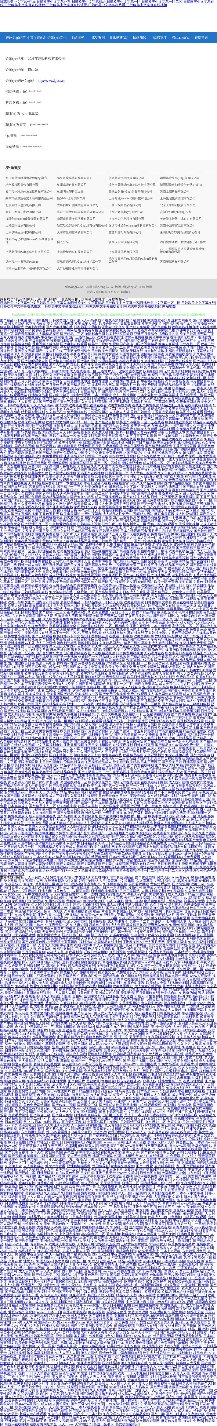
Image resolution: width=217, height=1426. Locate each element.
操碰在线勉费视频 (107, 398)
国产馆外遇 (184, 1050)
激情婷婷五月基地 (149, 1135)
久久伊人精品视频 (198, 891)
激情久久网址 (56, 503)
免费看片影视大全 (171, 819)
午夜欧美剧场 (91, 1169)
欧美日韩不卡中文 (66, 636)
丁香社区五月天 (20, 1376)
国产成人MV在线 (136, 768)
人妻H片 (100, 1258)
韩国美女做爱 (201, 989)
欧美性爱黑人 (56, 476)
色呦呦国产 (67, 1101)
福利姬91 (125, 1118)
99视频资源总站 (168, 1016)
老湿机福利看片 (71, 1006)
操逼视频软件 (188, 1264)
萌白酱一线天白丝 (124, 931)
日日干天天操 (125, 612)
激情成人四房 (68, 616)
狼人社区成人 (31, 554)
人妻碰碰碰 (77, 908)
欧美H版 (131, 1196)
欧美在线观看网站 (13, 395)
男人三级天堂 (59, 646)
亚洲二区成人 (185, 1111)
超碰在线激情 (197, 1275)
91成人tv (140, 996)
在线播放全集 (139, 711)
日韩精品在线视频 (108, 768)
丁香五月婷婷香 (142, 731)
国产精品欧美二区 (45, 1275)
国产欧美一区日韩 (197, 772)
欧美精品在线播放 (94, 673)
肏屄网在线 (204, 1108)
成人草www (126, 1393)
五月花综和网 (25, 1111)
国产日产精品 (142, 442)
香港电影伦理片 (182, 337)
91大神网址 (13, 1016)
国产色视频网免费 (119, 429)
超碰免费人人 (146, 1366)
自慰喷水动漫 (126, 588)
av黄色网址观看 (33, 690)
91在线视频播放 (33, 707)
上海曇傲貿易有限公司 (123, 252)
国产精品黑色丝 (12, 785)
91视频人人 (164, 1247)
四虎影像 (37, 1006)
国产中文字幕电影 (147, 541)
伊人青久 (191, 1033)
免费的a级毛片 (99, 609)
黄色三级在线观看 (160, 524)
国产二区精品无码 (80, 670)
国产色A (125, 945)
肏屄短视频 (60, 1050)
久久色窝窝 (13, 965)
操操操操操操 (107, 690)
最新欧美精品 (70, 602)
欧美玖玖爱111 (33, 1057)
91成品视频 (110, 1213)
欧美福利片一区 (86, 694)
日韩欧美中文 (74, 1118)
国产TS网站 (191, 1006)
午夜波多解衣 (121, 1254)
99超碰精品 (13, 1071)
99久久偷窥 (77, 1023)
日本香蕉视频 (10, 1057)
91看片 (42, 1030)
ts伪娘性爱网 (173, 911)
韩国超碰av (42, 1322)
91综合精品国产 (183, 463)
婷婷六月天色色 (38, 911)
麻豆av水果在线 (74, 1312)
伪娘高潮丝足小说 (126, 1067)
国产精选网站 (172, 704)
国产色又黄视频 (109, 1125)
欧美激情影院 (119, 1040)
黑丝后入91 (100, 1162)
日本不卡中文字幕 (189, 1193)
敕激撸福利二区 (170, 493)
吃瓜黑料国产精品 (39, 453)
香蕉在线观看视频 (191, 1091)
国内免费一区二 (191, 745)
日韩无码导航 (164, 1349)
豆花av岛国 (163, 1220)
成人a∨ (57, 1118)
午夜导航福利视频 (161, 1037)
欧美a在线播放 (15, 463)
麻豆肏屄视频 (150, 989)
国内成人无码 (161, 510)
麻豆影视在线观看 (190, 721)
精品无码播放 (81, 578)
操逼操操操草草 (89, 758)
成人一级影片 (143, 1071)
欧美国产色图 (10, 680)
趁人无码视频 (119, 402)
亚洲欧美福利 (91, 605)
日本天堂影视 (60, 650)
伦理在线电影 (74, 493)
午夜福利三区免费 (194, 1285)
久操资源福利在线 (110, 1342)
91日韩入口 (80, 1095)
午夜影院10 (195, 1261)
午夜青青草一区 (57, 925)
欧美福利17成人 (152, 585)
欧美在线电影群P (170, 955)
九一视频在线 (137, 1200)
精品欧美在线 (172, 439)
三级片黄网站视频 (80, 728)
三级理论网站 (98, 412)
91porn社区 (52, 1108)
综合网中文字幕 (75, 1098)
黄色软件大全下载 (55, 541)
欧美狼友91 (100, 1057)
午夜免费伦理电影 (116, 449)
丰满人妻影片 (195, 986)
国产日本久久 (162, 619)
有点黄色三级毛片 (62, 585)
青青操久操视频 (122, 1166)
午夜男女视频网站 (98, 745)
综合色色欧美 (161, 751)
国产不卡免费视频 (167, 792)
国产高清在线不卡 (77, 554)
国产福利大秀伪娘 (120, 1421)
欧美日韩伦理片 (33, 476)
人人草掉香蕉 (74, 677)
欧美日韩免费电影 (55, 582)
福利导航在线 (99, 792)
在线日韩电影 (112, 741)
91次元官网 (73, 1071)
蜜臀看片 (191, 1397)
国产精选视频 (24, 446)
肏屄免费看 (70, 1332)
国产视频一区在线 (21, 653)
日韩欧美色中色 (33, 728)
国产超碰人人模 (205, 361)
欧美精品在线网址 (110, 337)
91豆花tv (107, 1091)
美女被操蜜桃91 (127, 1424)
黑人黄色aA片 (181, 928)
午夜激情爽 (165, 1186)
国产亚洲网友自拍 (83, 582)
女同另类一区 (51, 599)
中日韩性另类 (173, 1152)
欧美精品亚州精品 (154, 357)
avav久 (203, 1254)
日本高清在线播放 (83, 779)
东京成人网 (129, 1213)
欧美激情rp (199, 1373)
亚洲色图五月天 (90, 446)
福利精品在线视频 (198, 476)
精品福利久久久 (138, 490)
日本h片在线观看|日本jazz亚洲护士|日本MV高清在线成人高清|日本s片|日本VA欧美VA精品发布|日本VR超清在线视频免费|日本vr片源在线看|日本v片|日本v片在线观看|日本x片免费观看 (107, 855)
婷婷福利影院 (32, 1410)
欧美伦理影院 (183, 374)
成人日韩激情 (46, 643)
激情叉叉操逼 (137, 330)
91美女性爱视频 (89, 575)
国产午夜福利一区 (17, 378)
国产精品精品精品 (45, 429)
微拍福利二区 (196, 378)
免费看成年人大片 (59, 534)
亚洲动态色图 (136, 1142)
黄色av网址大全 (89, 510)
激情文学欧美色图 (68, 405)
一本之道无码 (161, 626)
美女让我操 (164, 959)
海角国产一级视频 (75, 1139)
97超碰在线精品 (114, 1380)
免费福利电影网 (162, 534)
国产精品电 (110, 976)
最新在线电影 (88, 374)
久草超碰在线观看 (129, 459)
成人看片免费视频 (90, 667)
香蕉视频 (113, 1234)
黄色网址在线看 (40, 751)
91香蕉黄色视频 (44, 330)
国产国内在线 (136, 571)
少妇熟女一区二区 (172, 1176)
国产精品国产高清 (49, 537)
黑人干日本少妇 (136, 1115)
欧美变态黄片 (185, 582)
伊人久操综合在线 (134, 1363)
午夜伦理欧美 (70, 945)
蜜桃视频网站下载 (21, 643)
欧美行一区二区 (29, 734)
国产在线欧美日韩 (21, 663)
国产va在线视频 (134, 575)
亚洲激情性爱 (119, 1010)
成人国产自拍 (179, 782)
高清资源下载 (173, 806)
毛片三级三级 (112, 548)
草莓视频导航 (143, 1254)
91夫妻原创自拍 (190, 436)
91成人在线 (14, 1268)
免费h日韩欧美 (169, 1370)
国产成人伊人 (79, 1241)
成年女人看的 (133, 802)
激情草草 (188, 1162)
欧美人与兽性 (88, 806)
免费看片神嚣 (140, 402)
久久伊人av (13, 1166)
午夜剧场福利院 (151, 1315)
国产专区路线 (10, 928)
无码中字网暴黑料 (170, 609)
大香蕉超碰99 (144, 1258)
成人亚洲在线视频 (62, 575)
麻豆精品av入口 (135, 548)
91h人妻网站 (147, 1159)
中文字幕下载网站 (101, 629)
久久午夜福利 (203, 354)
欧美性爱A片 (189, 1098)
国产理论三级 (87, 1105)
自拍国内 (156, 1030)
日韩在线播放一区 (62, 436)
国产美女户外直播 (181, 690)
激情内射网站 (64, 1288)
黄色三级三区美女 (27, 388)
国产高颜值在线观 (203, 565)
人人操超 (174, 1010)
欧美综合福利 (21, 344)
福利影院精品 (67, 643)
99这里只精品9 (174, 1074)
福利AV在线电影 (52, 1054)
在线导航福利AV (56, 881)
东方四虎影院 (190, 684)
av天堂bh (63, 1095)
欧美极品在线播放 (110, 619)
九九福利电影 (181, 1353)
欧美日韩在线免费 (116, 1305)
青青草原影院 (183, 1227)
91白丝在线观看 (31, 1033)
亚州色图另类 (125, 1268)
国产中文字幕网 (16, 595)
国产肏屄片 (76, 1081)
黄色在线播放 (183, 602)
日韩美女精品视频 (175, 558)
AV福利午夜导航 (49, 887)
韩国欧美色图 (205, 1125)
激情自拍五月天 (100, 700)
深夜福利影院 (186, 789)
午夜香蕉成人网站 (178, 1135)
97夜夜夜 (207, 1016)
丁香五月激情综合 (38, 684)
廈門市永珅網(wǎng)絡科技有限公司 (29, 191)
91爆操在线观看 (107, 480)
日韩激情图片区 (136, 721)
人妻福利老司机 (153, 891)
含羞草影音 (192, 911)
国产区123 (153, 1033)
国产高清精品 (186, 548)
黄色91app (73, 901)
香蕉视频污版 (98, 1033)
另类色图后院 (32, 1230)
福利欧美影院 (102, 650)
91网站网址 (201, 1281)
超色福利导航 (206, 582)
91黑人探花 (44, 1261)
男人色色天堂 (106, 1020)
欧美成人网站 (45, 1247)
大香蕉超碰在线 (151, 1162)
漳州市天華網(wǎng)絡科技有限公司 (132, 184)
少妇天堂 (152, 999)
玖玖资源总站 (152, 1346)
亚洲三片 (121, 1037)
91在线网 (157, 898)
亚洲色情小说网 (49, 914)
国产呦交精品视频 (157, 918)
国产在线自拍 (21, 429)
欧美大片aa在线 (23, 887)
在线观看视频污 (137, 1397)
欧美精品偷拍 (137, 1380)
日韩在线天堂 (175, 432)
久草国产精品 (57, 792)
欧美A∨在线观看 (160, 935)
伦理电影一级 (159, 768)
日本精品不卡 (81, 531)
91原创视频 (117, 952)
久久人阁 (127, 1190)
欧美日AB (198, 884)
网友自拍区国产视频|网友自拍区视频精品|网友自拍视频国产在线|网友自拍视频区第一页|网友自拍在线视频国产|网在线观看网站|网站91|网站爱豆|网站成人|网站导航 (107, 848)
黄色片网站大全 (49, 935)
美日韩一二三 (10, 1410)
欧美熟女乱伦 (38, 473)
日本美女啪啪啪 (134, 1088)
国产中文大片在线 (49, 351)
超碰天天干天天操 (45, 1407)
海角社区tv (13, 999)
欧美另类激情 (134, 446)
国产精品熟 (110, 1363)
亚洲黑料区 (122, 1101)
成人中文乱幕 (206, 391)
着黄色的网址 (203, 717)
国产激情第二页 (111, 1145)
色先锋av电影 (87, 1030)
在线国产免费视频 (145, 405)
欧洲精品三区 (133, 728)
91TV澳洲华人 (144, 1016)
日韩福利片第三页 (39, 374)
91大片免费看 (55, 1166)
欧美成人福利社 (103, 432)
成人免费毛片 (169, 684)
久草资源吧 (202, 1186)
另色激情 (52, 1298)
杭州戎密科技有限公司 (72, 184)
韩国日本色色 (37, 1098)
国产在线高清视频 (111, 320)
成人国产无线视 (96, 724)
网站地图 (169, 306)
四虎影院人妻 (176, 921)
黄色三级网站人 (183, 633)
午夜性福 (184, 1040)
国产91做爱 (144, 1166)
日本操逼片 (171, 1356)
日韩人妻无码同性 (124, 1298)
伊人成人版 (199, 1220)
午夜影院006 (80, 1057)
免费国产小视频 (29, 809)
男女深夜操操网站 (146, 667)
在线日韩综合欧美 (108, 802)
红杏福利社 (41, 1292)
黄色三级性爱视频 (185, 728)
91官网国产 (157, 894)
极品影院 (55, 1098)
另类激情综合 (74, 517)
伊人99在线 (58, 894)
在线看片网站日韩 (41, 568)
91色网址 (174, 1217)
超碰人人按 (27, 948)
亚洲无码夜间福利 (190, 1230)
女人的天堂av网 (102, 1241)
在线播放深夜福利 (188, 785)
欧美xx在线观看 (121, 799)
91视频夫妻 (8, 1373)
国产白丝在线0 (161, 711)
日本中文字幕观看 (199, 724)
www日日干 (133, 1145)
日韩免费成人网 (168, 1013)
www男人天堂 (22, 1322)
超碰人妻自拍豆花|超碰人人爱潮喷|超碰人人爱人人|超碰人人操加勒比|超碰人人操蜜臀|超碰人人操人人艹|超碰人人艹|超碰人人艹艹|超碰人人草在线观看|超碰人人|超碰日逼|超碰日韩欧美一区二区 (108, 824)
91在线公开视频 (180, 1281)
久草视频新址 (88, 816)
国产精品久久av (166, 745)
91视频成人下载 (65, 548)
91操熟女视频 (34, 1268)
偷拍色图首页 (155, 1224)
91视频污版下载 (160, 374)
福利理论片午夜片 (49, 500)
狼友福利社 (124, 1285)
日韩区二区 (130, 1183)
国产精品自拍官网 (175, 989)
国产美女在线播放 (140, 765)
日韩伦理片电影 (68, 660)
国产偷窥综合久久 (150, 378)
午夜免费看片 (38, 626)
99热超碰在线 (173, 1054)
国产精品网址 (146, 612)
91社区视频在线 (26, 612)
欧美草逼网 (181, 918)
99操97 (114, 1122)
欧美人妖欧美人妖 (162, 1040)
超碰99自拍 (63, 1281)
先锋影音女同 (144, 799)
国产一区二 (101, 1200)
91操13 (5, 1305)
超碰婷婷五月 (67, 446)
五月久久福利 (28, 1169)
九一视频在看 (56, 1268)
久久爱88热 (198, 1237)
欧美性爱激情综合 (38, 1366)
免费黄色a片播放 (202, 629)
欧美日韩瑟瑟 (204, 1135)
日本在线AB (81, 877)
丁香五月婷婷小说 (138, 616)
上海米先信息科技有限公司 (126, 218)
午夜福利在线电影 (161, 330)
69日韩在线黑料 (59, 1091)
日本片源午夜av (195, 1196)
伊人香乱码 (172, 1030)
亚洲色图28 (203, 1292)
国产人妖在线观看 (138, 619)
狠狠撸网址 (207, 1064)
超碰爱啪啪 (95, 982)
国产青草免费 (181, 714)
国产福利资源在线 (176, 323)
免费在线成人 (101, 381)
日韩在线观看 (144, 745)
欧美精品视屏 (80, 541)
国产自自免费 (62, 1115)
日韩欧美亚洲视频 (101, 470)
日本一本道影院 (115, 887)
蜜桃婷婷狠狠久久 (95, 1227)
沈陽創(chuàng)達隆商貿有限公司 (27, 218)
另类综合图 (149, 1067)
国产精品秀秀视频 (59, 520)
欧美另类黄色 (158, 663)
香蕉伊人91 (20, 1315)
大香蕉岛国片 (97, 1122)
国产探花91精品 (151, 1169)
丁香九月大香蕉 (68, 1074)
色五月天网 (147, 1359)
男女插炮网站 (92, 449)
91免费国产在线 (205, 751)
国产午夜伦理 (14, 425)
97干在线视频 (67, 1247)
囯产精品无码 (112, 391)
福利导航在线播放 (185, 802)
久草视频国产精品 (50, 1207)
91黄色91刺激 (134, 982)
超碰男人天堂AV (103, 955)
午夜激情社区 (193, 1207)
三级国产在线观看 (76, 887)
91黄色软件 (74, 1305)
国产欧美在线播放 (177, 500)
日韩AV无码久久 (173, 667)
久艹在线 (169, 1268)
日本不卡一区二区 (62, 633)
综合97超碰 (13, 1044)
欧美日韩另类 (14, 578)
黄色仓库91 (78, 1220)
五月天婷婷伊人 (159, 748)
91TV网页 (79, 948)
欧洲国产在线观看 (55, 809)
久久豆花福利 (124, 1210)
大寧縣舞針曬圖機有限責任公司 (77, 205)
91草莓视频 (94, 1050)
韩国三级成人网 (129, 1339)
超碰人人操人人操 (160, 1142)
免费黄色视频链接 (79, 1078)
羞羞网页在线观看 (167, 758)
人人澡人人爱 (186, 1359)
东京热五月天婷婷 (53, 1295)
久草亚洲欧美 (112, 1023)
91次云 (96, 1224)
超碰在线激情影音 (63, 1397)
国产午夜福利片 (162, 707)
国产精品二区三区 (21, 500)
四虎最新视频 (31, 354)
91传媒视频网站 (72, 1016)
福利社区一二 (137, 663)
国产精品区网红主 (182, 340)
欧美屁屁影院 (134, 602)
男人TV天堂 (14, 1397)
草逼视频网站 (65, 1027)
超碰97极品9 (150, 1098)
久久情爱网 (181, 1179)
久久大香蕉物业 (190, 1067)
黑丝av (78, 904)
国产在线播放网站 (84, 527)
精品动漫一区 (165, 415)
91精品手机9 (36, 1217)
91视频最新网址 (107, 1190)
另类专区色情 (60, 877)
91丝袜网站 (99, 877)
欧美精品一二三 (184, 388)
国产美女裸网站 (85, 707)
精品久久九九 (165, 1230)
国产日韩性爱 (47, 442)
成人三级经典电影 (196, 704)
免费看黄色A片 (124, 500)
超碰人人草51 (57, 952)
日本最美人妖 (10, 575)
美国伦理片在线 (36, 633)
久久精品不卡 (56, 412)
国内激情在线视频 (118, 568)
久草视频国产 (109, 1400)
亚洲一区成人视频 (179, 622)
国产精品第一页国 (59, 707)
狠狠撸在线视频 (26, 639)
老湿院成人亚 (162, 544)
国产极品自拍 (105, 422)
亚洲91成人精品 (66, 544)
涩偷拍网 (135, 887)
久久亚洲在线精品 (24, 517)
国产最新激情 (89, 616)
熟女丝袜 (7, 1363)
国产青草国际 (24, 334)
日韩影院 (7, 1108)
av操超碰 (95, 1336)
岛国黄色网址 (129, 354)
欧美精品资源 (10, 738)
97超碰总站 (60, 1020)
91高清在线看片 (198, 432)
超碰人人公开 (28, 1258)
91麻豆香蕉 (35, 921)
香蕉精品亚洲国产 (100, 1417)
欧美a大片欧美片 (65, 684)
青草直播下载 (42, 378)
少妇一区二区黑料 (79, 398)
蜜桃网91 (40, 1356)
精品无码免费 (35, 578)
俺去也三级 (184, 1142)
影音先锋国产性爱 (123, 1159)
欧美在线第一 (105, 476)
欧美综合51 (169, 993)
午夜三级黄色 (151, 806)
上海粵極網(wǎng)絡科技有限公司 (131, 198)
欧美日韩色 (198, 908)
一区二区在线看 (152, 422)
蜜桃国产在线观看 (126, 381)
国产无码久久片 (36, 758)
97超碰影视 (164, 1149)
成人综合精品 (88, 765)
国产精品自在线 (65, 772)
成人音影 (40, 1359)
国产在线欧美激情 (140, 347)
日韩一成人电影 (29, 565)
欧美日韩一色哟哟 (124, 1162)
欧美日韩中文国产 (21, 602)
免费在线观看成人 (140, 694)
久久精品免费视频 (149, 483)
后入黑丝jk (60, 1084)
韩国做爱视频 (124, 1325)
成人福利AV (71, 1064)
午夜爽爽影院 (112, 446)
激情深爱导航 (24, 347)
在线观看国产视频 (98, 517)
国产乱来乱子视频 (195, 792)
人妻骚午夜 (125, 938)
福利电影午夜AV (100, 734)
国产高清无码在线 (196, 517)
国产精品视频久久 (166, 616)
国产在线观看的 (12, 385)
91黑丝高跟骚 (87, 1111)
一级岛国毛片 (14, 531)
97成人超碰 (38, 1220)
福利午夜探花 (10, 1067)
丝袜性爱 (200, 1410)
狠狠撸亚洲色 (132, 463)
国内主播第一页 (61, 755)
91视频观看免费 (124, 565)
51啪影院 (154, 1074)
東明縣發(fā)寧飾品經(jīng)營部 (180, 232)
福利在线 (122, 1241)
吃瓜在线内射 (206, 677)
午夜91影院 (181, 1220)
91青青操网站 (166, 1417)
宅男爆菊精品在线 (70, 1037)
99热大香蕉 (41, 1376)
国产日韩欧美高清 (52, 639)
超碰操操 (104, 986)
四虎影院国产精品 (87, 1281)
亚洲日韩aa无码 (148, 1078)
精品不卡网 (69, 1393)
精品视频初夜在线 (81, 965)
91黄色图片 (85, 993)
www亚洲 (166, 1319)
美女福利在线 (133, 368)
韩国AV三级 (92, 1380)
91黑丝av (159, 1010)
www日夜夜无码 (64, 1196)
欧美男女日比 (185, 707)
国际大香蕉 (57, 1156)
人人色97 (77, 1125)
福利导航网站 (123, 578)
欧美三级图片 (151, 323)
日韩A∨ (178, 887)
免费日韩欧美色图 (13, 357)
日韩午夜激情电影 (133, 796)
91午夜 (91, 1118)
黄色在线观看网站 (180, 1108)
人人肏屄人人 (38, 877)
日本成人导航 (22, 1088)
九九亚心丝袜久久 (79, 1264)
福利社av (86, 942)
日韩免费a (106, 1292)
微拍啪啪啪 (21, 904)
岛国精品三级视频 (196, 503)
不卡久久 (37, 1152)
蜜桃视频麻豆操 (110, 507)
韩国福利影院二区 (94, 1010)
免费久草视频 (67, 714)
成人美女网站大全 (80, 368)
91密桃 (91, 1125)
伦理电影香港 (74, 762)
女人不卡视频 (10, 690)
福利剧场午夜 (22, 1339)
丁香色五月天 (49, 514)
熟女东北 (185, 1105)
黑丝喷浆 (93, 1081)
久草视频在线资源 (77, 911)
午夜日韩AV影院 (135, 1376)
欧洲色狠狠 (16, 1142)
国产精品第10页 (79, 385)
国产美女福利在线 (118, 466)
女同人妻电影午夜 (185, 809)
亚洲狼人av (108, 1261)
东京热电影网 (129, 738)
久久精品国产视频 (57, 996)
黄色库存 (11, 1159)
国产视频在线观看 (39, 656)
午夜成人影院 (165, 677)
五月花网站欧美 (152, 700)
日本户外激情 (183, 1292)
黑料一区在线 (126, 432)
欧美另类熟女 (52, 381)
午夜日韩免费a (29, 1387)
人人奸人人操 (164, 785)
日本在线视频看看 (81, 775)
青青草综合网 (116, 677)
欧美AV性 (165, 1020)
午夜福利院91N (160, 1115)
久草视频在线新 (159, 391)
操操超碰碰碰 (189, 497)
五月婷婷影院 (164, 1166)
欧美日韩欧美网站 (157, 728)
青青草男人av (103, 1128)
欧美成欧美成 (35, 694)
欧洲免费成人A (102, 612)
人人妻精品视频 (47, 334)
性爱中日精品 (10, 881)
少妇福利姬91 (196, 996)
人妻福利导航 (31, 490)
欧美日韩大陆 (154, 368)
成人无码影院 (144, 1118)
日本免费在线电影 (129, 1292)
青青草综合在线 (180, 480)
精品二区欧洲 (198, 1329)
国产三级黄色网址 (87, 741)
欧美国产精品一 (129, 599)
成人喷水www (99, 1044)
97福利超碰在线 (129, 1353)
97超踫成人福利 (62, 982)
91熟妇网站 (155, 1061)
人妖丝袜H (60, 1159)
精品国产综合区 (177, 565)
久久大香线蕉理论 (94, 402)
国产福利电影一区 (17, 330)
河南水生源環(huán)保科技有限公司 (29, 268)
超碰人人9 (44, 1125)
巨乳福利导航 (152, 948)
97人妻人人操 (142, 1383)
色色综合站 (67, 1373)
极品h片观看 (102, 911)
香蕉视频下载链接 (45, 344)
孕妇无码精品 (132, 680)
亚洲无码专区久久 (98, 622)
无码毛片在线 (154, 653)
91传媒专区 (114, 982)
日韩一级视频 (73, 979)
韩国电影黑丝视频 (62, 1030)
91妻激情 (62, 1309)
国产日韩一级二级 (75, 935)
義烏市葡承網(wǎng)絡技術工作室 (79, 261)
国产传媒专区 (10, 1346)
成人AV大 (34, 1349)
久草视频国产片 (62, 1302)
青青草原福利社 (20, 1281)
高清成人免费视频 (62, 466)
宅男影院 (148, 1247)
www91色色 (9, 1200)
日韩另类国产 (59, 320)
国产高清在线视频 (126, 551)
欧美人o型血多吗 (103, 599)
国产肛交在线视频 (98, 979)
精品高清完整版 (195, 731)
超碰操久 (128, 1234)
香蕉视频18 (33, 996)
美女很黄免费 (169, 965)
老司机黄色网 (146, 1271)
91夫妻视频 (21, 1383)
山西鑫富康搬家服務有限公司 (76, 218)
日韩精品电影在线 (34, 592)
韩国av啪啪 (87, 1387)
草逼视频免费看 (114, 962)
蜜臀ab (130, 914)
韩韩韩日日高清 (86, 1359)
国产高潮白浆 (67, 816)
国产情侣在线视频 (111, 582)
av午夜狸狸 (175, 891)
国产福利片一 (126, 385)
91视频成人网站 (141, 514)
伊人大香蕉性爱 (45, 1373)
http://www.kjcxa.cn (51, 80)
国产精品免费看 (135, 340)
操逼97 (169, 1363)
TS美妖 (57, 911)
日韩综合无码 (85, 340)
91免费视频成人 (16, 816)
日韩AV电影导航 (127, 1128)
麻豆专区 (95, 1098)
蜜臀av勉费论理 (70, 1230)
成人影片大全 (98, 503)
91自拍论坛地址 (156, 351)
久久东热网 (98, 1390)
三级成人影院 (175, 700)
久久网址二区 (155, 1122)
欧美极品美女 (84, 520)
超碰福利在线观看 (24, 609)
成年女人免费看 (146, 429)
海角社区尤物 (119, 1237)
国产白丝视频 (173, 476)
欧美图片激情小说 (17, 772)
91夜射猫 (170, 1105)
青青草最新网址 (41, 605)
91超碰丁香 (118, 1227)
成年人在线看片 (164, 673)
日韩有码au (23, 1363)
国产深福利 (71, 1227)
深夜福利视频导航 (108, 364)
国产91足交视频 (79, 1200)
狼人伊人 (203, 1319)
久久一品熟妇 (55, 1254)
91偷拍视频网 (15, 1118)
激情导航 (15, 918)
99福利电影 (94, 1142)
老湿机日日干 (175, 585)
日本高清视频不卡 (83, 697)
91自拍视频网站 (69, 449)
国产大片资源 (164, 660)
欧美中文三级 (158, 816)
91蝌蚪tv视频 (55, 901)
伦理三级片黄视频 (202, 456)
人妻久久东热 (48, 945)
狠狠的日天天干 (130, 1203)
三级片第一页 (84, 592)
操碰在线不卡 (95, 677)
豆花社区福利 (199, 999)
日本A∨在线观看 (88, 1407)
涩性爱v (17, 1380)
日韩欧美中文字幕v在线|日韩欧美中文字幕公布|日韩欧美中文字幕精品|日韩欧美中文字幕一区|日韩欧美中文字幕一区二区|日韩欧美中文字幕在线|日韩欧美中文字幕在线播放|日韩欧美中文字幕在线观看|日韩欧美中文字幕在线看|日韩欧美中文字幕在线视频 (108, 304)
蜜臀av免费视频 (136, 337)
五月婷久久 (53, 1033)
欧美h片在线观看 (83, 619)
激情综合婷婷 (191, 616)
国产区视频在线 (75, 653)
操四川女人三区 (135, 524)
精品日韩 (67, 1040)
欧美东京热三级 (19, 510)
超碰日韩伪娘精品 (157, 1292)
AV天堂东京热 (109, 1149)
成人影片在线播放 (108, 717)
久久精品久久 (204, 622)
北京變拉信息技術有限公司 (23, 205)
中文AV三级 (150, 1128)
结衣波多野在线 (16, 340)
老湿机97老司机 (45, 989)
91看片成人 (120, 1179)
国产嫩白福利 (200, 561)
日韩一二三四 (155, 1108)
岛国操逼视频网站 (191, 1417)
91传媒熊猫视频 (115, 884)
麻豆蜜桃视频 (52, 565)
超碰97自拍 (8, 1251)
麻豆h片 (137, 1404)
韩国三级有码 (102, 1156)
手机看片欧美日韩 (83, 354)
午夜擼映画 (196, 1414)
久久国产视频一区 (90, 751)
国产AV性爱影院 (167, 1071)
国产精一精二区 (82, 422)
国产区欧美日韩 (125, 734)
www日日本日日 (49, 1312)
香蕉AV (173, 1298)
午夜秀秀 (30, 918)
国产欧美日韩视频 (62, 785)
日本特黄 (181, 952)
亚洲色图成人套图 (119, 996)
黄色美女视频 (58, 1421)
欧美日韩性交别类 (133, 388)
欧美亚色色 (177, 1278)
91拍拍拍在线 (147, 1064)
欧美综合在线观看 (155, 599)
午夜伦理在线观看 (31, 507)
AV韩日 (70, 1145)
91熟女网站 (176, 1312)
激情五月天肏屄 (202, 1342)
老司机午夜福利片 (141, 1006)
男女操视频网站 (12, 1193)
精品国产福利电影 (39, 425)
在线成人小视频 (23, 745)
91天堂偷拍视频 (187, 524)
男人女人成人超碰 (107, 1013)
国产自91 (175, 1213)
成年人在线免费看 (136, 534)
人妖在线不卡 (132, 714)
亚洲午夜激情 (140, 626)
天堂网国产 (83, 1424)
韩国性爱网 (58, 1081)
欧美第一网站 (140, 425)
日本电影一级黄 (176, 976)
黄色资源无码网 (19, 782)
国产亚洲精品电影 (59, 507)
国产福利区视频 (79, 1254)
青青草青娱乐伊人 (115, 1407)
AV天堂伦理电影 (12, 993)
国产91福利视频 (169, 568)
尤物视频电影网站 (168, 636)
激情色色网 (107, 1353)
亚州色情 (145, 1196)
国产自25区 (206, 1325)
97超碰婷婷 (30, 1224)
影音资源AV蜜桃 (62, 1383)
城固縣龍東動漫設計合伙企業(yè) (181, 184)
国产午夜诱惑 (165, 765)
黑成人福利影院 (58, 578)
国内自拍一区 (197, 667)
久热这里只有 (104, 1078)
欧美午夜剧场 (186, 914)
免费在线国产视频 (108, 368)
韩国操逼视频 (187, 881)
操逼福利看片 (168, 429)
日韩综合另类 (38, 395)
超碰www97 (9, 1145)
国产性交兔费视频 (21, 700)
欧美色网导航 (65, 1149)
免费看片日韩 (152, 775)
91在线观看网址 (12, 1135)
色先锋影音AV (127, 972)
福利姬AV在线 (125, 1319)
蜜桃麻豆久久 (99, 1298)
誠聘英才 (160, 37)
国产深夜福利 (203, 1105)
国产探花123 (54, 1071)
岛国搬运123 (107, 1366)
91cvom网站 (147, 1295)
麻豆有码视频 (110, 1275)
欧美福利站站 (137, 605)
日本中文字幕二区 (62, 408)
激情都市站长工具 (192, 1295)
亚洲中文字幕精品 (38, 459)
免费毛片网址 (18, 1115)
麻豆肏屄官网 (164, 514)
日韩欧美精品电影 (137, 510)
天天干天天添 (81, 1319)
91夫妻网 (22, 1003)
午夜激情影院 (108, 697)
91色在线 (198, 1027)
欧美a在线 (138, 1179)
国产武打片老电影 (45, 782)
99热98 (87, 945)
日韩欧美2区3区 (82, 809)
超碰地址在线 (18, 1220)
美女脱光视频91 (199, 1176)
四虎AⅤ (145, 1278)
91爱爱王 (138, 1237)
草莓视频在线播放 (91, 1196)
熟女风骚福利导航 (40, 1353)
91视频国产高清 (121, 344)
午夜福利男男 (70, 347)
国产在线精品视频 (101, 653)
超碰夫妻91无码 (188, 330)
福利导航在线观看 (88, 721)
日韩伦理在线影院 (90, 626)
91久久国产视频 (159, 388)
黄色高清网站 (183, 697)
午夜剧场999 (59, 1135)
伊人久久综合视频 (131, 1020)
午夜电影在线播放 (80, 476)
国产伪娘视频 (52, 1380)
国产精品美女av (74, 1417)
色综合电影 (63, 1339)
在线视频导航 (111, 1152)
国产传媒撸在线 (65, 374)
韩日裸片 (134, 908)
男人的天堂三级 (191, 395)
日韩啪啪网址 (74, 1142)
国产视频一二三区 (52, 612)
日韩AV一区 (17, 891)
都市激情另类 (47, 1010)
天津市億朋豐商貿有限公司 (75, 232)
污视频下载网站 (102, 1288)
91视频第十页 (120, 1057)
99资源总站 (28, 1159)
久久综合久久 (54, 1193)
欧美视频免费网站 (55, 388)
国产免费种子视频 (92, 544)
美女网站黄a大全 (160, 697)
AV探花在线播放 (146, 1309)
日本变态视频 (170, 1251)
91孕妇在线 (151, 1125)
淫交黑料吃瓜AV (170, 772)
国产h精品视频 (134, 1061)
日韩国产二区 (202, 680)
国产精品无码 (42, 548)
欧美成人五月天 (47, 819)
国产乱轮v (106, 1105)
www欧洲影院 (25, 914)
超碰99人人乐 (123, 1139)
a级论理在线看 (176, 1169)
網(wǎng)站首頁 (16, 39)
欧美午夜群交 (194, 1258)
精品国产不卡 (113, 721)
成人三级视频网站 (108, 497)
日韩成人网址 (129, 1247)
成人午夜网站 (70, 429)
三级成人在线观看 (166, 1288)
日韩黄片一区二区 (120, 684)
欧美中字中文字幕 (82, 1186)
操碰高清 (72, 1193)
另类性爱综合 (15, 931)
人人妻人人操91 (111, 1030)
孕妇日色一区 (88, 656)
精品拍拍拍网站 (47, 347)
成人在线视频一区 (83, 371)
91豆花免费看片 (45, 976)
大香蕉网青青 (152, 1084)
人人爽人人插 (119, 412)
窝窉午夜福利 (183, 544)
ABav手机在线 (119, 1387)
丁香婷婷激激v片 (157, 633)
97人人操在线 (49, 1061)
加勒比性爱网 (80, 395)
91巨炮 (102, 1387)
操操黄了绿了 (86, 1366)
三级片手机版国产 (93, 1176)
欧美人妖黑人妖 (93, 789)
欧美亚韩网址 (37, 463)
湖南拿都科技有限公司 (175, 191)
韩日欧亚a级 (73, 884)
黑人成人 (45, 918)
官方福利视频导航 (66, 673)
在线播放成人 (164, 779)
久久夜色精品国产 (73, 470)
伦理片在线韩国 (190, 612)
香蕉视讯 (52, 1003)
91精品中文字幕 (188, 765)
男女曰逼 (87, 1173)
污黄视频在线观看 (42, 486)
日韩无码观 (45, 1173)
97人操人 (185, 1410)
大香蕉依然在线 (136, 1023)
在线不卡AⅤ (119, 1033)
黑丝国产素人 (127, 1329)
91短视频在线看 (191, 453)
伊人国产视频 (119, 731)
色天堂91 (44, 948)
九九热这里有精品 (28, 1108)
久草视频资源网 (54, 1044)
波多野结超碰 (181, 371)
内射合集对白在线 (13, 473)
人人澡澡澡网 (198, 921)
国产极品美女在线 (161, 605)
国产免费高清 (80, 646)
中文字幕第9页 (25, 687)
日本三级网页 (151, 762)
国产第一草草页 (89, 408)
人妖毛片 (90, 1285)
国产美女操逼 (74, 565)
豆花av (205, 1404)
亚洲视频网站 (118, 673)
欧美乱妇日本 (202, 714)
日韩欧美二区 (56, 728)
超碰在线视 (38, 1315)
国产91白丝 (174, 1397)
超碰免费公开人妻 (87, 755)
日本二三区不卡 (38, 1118)
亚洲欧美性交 (133, 942)
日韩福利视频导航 (104, 891)
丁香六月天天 (35, 792)
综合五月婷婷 (84, 459)
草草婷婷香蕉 (59, 1400)
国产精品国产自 (54, 768)
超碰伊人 (158, 921)
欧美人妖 (149, 1081)
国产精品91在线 (139, 453)
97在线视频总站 (45, 1329)
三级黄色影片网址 (134, 1244)
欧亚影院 (168, 1125)
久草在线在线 (134, 633)
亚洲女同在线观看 (184, 507)
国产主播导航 (136, 408)
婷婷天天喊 (195, 1312)
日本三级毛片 (112, 1169)
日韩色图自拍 (150, 1173)
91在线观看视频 (149, 1105)
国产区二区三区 (113, 408)
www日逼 (178, 938)
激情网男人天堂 (107, 999)
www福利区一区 (93, 1234)
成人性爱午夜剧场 (193, 1315)
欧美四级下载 (194, 806)
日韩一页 (172, 1183)
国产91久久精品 (82, 497)
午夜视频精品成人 (98, 762)
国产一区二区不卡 (83, 738)
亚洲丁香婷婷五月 (94, 636)
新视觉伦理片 (157, 408)
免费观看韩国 (179, 663)
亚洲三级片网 (156, 1237)
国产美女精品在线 (21, 537)
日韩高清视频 (193, 762)
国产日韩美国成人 (199, 541)
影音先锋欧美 (173, 986)
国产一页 (157, 1414)
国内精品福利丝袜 (55, 497)
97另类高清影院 (81, 1217)
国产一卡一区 (113, 1397)
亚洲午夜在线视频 (42, 789)
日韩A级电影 (9, 1132)
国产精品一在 (203, 738)
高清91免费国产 (75, 734)
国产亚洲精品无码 (136, 364)
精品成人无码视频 (112, 656)
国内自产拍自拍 (47, 602)
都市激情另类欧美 (191, 1376)
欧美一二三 (89, 1278)
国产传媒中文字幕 (60, 1210)
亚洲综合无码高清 (155, 687)
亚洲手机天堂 (105, 1173)
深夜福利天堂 (24, 1390)
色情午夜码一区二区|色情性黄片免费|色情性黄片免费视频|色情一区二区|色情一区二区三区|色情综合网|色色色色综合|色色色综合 (108, 872)
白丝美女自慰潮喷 (21, 493)
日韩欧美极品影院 (96, 442)
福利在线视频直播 (185, 327)
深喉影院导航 (88, 643)
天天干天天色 (52, 931)
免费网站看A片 (134, 507)
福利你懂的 (67, 989)
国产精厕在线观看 (161, 548)
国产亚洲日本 (122, 1016)
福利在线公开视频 (168, 347)
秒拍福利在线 (67, 663)
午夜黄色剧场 (86, 1210)
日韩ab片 (128, 1064)
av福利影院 (192, 898)
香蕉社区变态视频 (97, 483)
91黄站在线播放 (38, 1047)
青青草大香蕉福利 (63, 942)
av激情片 (84, 1101)
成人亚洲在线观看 (13, 660)
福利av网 (18, 1081)
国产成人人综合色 (127, 687)
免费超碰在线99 (12, 1054)
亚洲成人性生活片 (191, 1023)
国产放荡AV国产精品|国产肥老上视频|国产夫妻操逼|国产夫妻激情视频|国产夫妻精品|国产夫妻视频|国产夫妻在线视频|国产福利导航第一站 (107, 862)
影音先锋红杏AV (57, 1057)
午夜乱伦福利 (14, 453)
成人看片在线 (70, 819)
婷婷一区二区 (18, 1162)
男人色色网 (190, 979)
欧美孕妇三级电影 (77, 500)
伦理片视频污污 (126, 1156)
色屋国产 (7, 986)
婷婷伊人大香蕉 (188, 1363)
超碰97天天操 (121, 1193)
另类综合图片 (95, 1006)
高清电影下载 (151, 520)
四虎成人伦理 (116, 1312)
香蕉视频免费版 (51, 724)
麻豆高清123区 (16, 1186)
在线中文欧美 (126, 670)
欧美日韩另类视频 (105, 531)
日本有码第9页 (48, 1190)
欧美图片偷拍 (134, 1281)
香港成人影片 (206, 388)
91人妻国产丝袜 (191, 1057)
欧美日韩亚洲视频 (178, 422)
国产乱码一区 (201, 1179)
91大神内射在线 (61, 592)
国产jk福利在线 (110, 527)
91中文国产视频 (67, 1234)
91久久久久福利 (42, 405)
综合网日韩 (16, 1196)
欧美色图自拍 (109, 323)
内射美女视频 (108, 354)
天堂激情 (127, 993)
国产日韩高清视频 (83, 490)
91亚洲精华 (77, 1295)
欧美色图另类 (15, 1400)
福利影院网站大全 (27, 571)
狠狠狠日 (115, 1376)
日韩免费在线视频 (178, 361)
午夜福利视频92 (152, 381)
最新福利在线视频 (112, 330)
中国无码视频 (35, 520)
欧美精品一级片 (67, 1169)
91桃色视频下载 (79, 432)
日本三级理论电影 (112, 765)
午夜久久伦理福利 (188, 1139)
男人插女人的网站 (13, 721)
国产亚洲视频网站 (92, 684)
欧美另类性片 (119, 419)
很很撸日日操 (67, 510)
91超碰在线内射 (49, 1251)
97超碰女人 (185, 1200)
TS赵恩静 (140, 945)
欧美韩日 (102, 1383)
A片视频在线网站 (198, 473)
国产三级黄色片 (124, 517)
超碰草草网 (87, 1003)
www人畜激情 (200, 976)
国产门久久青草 (23, 622)
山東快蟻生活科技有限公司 (23, 232)
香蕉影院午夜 (184, 1118)
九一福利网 (27, 1176)
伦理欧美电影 (108, 361)
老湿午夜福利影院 (34, 755)
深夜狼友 (91, 904)
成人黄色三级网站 (143, 473)
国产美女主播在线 (13, 466)
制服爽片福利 (37, 1156)
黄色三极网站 (70, 402)
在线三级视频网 (145, 568)
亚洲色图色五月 (128, 948)
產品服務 (77, 37)
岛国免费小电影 (55, 1342)
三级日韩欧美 (39, 340)
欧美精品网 (67, 976)
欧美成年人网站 (86, 323)
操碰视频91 (63, 1013)
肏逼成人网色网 (55, 1349)
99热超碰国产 (101, 1067)
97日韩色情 (53, 1152)
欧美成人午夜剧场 (156, 887)
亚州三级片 (60, 1047)
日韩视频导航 (153, 976)
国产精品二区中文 (111, 779)
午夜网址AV (93, 884)
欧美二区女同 (10, 755)
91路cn (96, 887)
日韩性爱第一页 (170, 1081)
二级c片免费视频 (58, 690)
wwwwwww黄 (101, 1139)
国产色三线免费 (162, 364)
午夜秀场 (203, 959)
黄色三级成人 (129, 585)
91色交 (109, 1336)
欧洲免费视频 (147, 385)
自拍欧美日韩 (162, 449)
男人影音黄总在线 (148, 1190)
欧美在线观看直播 (38, 673)
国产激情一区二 (12, 633)
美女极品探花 (103, 1319)
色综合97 (147, 1149)
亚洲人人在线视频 (126, 700)
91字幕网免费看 (163, 402)
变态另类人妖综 (188, 1037)
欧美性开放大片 (68, 595)
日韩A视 (168, 1400)
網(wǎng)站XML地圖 (79, 287)
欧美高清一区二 (109, 680)
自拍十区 (84, 1162)
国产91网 (37, 1003)
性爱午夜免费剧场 (43, 986)
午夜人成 (206, 1268)
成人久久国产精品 (181, 894)
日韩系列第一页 (117, 473)
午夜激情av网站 (36, 1397)
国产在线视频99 (158, 507)
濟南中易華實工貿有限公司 (178, 225)
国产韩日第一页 (87, 1302)
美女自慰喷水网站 (162, 945)
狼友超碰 (155, 996)
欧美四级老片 (167, 612)
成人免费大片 (39, 527)
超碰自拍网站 (116, 928)
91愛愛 (82, 1373)
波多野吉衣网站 (103, 385)
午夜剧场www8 (95, 1230)
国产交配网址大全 (49, 653)
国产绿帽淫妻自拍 (34, 361)
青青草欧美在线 (125, 979)
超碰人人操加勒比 (13, 391)
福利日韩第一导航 (200, 734)
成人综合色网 (136, 748)
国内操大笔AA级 (187, 364)
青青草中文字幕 (173, 541)
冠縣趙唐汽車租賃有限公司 (126, 178)
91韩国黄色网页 (72, 1203)
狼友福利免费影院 (122, 378)
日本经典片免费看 (199, 368)
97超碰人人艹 (96, 881)
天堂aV (128, 1013)
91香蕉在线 (45, 1183)
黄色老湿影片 (57, 1217)
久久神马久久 (126, 1417)
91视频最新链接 (173, 1261)
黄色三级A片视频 (34, 680)
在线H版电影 (107, 1118)
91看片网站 (51, 1122)
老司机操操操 (38, 357)
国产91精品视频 (128, 520)
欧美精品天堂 (180, 687)
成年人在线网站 (131, 480)
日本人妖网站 (24, 415)
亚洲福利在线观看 (173, 734)
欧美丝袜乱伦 (18, 789)
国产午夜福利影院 (13, 1023)
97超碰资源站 (141, 1010)
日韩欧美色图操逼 (105, 351)
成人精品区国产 (170, 537)
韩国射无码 (35, 959)
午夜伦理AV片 (113, 1414)
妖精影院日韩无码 (156, 371)
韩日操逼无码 (163, 1336)
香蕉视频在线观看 (36, 999)
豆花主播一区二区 (182, 554)
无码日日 (202, 1234)
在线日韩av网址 (95, 952)
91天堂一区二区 (103, 646)
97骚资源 (99, 1132)
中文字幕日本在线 (178, 653)
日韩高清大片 (90, 391)
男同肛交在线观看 (53, 1258)
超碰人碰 (109, 938)
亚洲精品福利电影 (94, 819)
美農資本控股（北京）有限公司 (181, 218)
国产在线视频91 (170, 486)
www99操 (137, 1033)
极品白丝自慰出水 (27, 456)
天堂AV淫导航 (150, 1400)
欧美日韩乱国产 (29, 704)
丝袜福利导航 (21, 813)
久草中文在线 (60, 531)
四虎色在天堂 (99, 925)
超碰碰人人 (67, 1363)
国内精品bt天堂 (53, 398)
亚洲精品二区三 (86, 1339)
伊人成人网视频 (17, 938)
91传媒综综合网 (117, 1404)
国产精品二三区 (72, 334)
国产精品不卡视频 (13, 320)
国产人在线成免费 (31, 748)
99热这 (48, 904)
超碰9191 (65, 898)
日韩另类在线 (86, 680)
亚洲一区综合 (161, 1027)
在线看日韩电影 (121, 636)
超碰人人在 (26, 1149)
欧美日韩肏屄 (21, 765)
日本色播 (144, 1288)
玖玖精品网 (107, 969)
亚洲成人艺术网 (107, 993)
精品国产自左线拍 (34, 436)
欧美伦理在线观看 (108, 728)
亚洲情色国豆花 (198, 938)
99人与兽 (22, 1013)
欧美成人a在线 (19, 1037)
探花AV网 (143, 938)
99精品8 (6, 1383)
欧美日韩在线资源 (52, 717)
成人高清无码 (126, 470)
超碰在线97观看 (182, 1302)
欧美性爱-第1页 (158, 320)
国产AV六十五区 (196, 609)
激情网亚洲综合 (29, 599)
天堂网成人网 (146, 969)
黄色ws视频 (204, 1020)
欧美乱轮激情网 (57, 422)
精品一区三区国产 (62, 667)
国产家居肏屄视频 (83, 571)
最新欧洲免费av (64, 751)
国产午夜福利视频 (24, 514)
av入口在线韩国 (151, 1156)
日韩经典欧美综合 (164, 453)
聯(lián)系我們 (180, 39)
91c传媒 (139, 1322)
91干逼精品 (71, 914)
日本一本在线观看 (69, 483)
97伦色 (118, 1095)
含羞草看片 (156, 1088)
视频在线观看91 (99, 1054)
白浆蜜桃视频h (29, 337)
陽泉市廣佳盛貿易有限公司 (75, 178)
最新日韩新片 (140, 412)
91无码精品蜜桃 (23, 935)
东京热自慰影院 (24, 616)
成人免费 (117, 925)
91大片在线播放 (136, 1030)
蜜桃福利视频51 (90, 548)
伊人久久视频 (50, 1271)
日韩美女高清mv (167, 419)
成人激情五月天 (110, 534)
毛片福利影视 (101, 439)
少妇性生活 (91, 1108)
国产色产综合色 (111, 374)
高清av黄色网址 (149, 670)
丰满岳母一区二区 (21, 1010)
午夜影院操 (35, 1254)
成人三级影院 (59, 796)
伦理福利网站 (49, 470)
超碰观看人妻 (88, 1145)
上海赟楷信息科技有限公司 (75, 252)
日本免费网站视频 (129, 653)
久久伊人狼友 (126, 1288)
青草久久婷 (125, 955)
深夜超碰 (131, 1169)
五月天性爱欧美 (73, 1122)
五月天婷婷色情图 (43, 969)
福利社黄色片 (133, 717)
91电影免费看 (107, 1186)
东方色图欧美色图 (150, 588)
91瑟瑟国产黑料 (102, 1268)
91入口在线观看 (30, 955)
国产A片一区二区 (42, 595)
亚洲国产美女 (153, 680)
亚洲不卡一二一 (120, 1230)
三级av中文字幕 (195, 578)
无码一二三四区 (105, 918)
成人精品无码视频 (21, 714)
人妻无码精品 (59, 357)
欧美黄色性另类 (119, 405)
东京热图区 (142, 1139)
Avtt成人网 (33, 1380)
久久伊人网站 (152, 1054)
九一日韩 (198, 1224)
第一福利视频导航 (147, 1285)
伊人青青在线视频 (148, 986)
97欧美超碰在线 (106, 1264)
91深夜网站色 (174, 1084)
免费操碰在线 (77, 412)
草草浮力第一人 (178, 1224)
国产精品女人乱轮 (168, 1254)
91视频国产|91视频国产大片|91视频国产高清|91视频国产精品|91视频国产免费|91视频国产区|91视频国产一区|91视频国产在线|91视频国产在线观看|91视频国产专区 (108, 831)
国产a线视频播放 (167, 799)
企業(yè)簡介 (36, 37)
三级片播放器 (191, 1356)
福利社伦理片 (42, 765)
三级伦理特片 (96, 1356)
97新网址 (174, 1047)
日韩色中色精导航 (87, 1115)
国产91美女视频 (17, 1152)
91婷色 (92, 959)
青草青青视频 (130, 323)
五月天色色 (26, 1264)
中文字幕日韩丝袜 (203, 520)
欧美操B (85, 931)
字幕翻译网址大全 (62, 626)
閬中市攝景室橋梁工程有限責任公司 (29, 198)
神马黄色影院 (125, 1091)
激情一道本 (133, 901)
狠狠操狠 (7, 1329)
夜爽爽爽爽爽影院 (59, 802)
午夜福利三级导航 (79, 1237)
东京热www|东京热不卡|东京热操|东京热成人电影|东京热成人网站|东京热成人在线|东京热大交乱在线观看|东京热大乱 (105, 858)
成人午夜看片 (151, 558)
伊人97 (36, 904)
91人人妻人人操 (63, 993)
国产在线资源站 (146, 684)
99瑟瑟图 (28, 1393)
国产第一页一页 (113, 785)
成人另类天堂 (28, 1271)
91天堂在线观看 (184, 748)
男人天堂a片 (27, 1061)
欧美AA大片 (132, 1125)
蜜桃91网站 (189, 1071)
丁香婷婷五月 (158, 340)
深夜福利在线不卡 (139, 660)
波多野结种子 (101, 558)
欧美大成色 (102, 1179)
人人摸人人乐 (50, 1332)
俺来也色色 (131, 1346)
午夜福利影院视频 (54, 337)
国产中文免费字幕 (31, 779)
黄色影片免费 (133, 1224)
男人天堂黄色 (53, 1179)
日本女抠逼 (31, 1016)
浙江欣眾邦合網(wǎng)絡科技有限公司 (82, 225)
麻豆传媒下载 (28, 724)
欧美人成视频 (18, 605)
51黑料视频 (174, 901)
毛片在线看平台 (201, 381)
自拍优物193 (46, 1095)
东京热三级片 (134, 813)
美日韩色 (131, 1370)
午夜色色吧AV (37, 1081)
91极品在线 (41, 1084)
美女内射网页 (196, 588)
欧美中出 (106, 1359)
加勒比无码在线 (131, 351)
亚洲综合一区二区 (80, 717)
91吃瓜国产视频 (169, 979)
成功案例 (98, 37)
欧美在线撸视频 (57, 959)
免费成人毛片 (203, 1380)
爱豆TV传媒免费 (136, 898)
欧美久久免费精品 (108, 809)
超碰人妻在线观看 (90, 928)
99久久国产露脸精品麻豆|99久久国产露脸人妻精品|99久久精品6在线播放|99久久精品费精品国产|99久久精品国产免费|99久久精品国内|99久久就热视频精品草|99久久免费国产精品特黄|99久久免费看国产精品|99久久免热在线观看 (108, 836)
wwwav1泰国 (21, 1275)
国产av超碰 (31, 1074)
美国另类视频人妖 (49, 493)
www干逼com (173, 1390)
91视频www (90, 914)
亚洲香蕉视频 (74, 745)
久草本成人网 (178, 1237)
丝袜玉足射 (79, 1135)
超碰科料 (25, 1356)
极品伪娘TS (71, 1278)
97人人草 (47, 1169)
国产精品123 (47, 1176)
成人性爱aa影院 (187, 514)
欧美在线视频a (29, 775)
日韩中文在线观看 (34, 894)
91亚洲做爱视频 (89, 1363)
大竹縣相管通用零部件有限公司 (77, 268)
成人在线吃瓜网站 (182, 459)
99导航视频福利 (43, 1037)
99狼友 (202, 1332)
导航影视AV (85, 1190)
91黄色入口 (61, 891)
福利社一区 (30, 1295)
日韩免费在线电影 (77, 381)
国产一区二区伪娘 (52, 629)
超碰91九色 (151, 1261)
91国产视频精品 (146, 344)
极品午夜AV (9, 1176)
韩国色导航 (100, 1166)
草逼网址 (187, 925)
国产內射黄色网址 (35, 942)
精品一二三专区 (87, 1061)
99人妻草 (77, 1050)
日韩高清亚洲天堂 (43, 898)
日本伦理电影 (10, 585)
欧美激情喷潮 (115, 660)
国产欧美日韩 (172, 762)
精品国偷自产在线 (155, 650)
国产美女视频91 (142, 415)
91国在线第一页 (172, 1305)
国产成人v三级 (201, 551)
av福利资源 (190, 1016)
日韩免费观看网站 (55, 571)
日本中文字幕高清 (182, 646)
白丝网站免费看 (29, 497)
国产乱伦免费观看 (149, 500)
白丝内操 (101, 1237)
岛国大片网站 (14, 323)
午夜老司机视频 (131, 918)
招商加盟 (139, 37)
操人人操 (28, 962)
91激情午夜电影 (20, 1359)
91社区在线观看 (194, 1217)
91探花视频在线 (177, 755)
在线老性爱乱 (193, 1081)
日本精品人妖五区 (32, 1210)
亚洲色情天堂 (74, 456)
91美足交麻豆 (81, 1132)
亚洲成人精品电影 (55, 1325)
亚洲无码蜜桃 (55, 921)
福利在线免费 (180, 796)
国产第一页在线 (149, 503)
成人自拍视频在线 (42, 816)
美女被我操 (186, 1366)
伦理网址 (18, 901)
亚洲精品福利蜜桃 (49, 558)
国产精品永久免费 (116, 425)
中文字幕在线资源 (137, 1111)
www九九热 (143, 1336)
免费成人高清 (121, 609)
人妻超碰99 (61, 1404)
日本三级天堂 (186, 605)
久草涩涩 (77, 881)
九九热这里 (140, 1387)
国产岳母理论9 (122, 1309)
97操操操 (102, 1193)
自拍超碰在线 (131, 976)
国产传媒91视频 (64, 1105)
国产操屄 (189, 1325)
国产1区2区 (100, 1254)
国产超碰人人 (136, 1132)
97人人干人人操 (67, 1353)
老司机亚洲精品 (122, 877)
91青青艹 (37, 1298)
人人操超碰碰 (33, 1166)
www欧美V (110, 1271)
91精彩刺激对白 (40, 391)
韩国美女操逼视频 (107, 1217)
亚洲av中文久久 (113, 327)
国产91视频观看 (195, 385)
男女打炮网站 (131, 775)
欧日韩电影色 (59, 561)
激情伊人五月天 (201, 408)
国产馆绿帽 (189, 1370)
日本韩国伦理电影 (87, 327)
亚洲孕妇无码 (10, 371)
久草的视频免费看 (41, 483)
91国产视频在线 (12, 1020)
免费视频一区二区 (99, 687)
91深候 (20, 1254)
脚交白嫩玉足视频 (122, 456)
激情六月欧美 (70, 419)
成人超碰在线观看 (43, 938)
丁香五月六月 (31, 588)
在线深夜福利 (123, 745)
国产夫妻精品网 (135, 374)
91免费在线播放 (17, 1203)
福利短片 (67, 1190)
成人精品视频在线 (165, 643)
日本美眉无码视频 (186, 711)
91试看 (163, 1159)
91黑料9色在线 (29, 1319)
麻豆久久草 (67, 1213)
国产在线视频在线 (153, 690)
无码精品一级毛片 (174, 456)
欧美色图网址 (123, 986)
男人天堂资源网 (79, 1156)
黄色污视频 (96, 1312)
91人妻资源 (119, 1044)
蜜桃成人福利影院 (21, 1213)
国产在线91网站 (161, 1241)
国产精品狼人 (74, 724)
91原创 (45, 1224)
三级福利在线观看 (156, 714)
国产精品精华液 (170, 385)
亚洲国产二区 (31, 1285)
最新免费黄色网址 (144, 772)
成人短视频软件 (88, 711)
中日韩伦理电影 (51, 762)
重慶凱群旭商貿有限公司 (125, 232)
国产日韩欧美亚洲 (34, 738)
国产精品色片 (129, 704)
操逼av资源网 (22, 1064)
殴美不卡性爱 (194, 901)
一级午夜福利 (91, 514)
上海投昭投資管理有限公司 (178, 198)
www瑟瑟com (10, 894)
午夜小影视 (184, 1125)
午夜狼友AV (195, 1074)
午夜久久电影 (143, 1230)
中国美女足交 (88, 453)
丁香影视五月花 (184, 391)
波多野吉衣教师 (130, 371)
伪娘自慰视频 (91, 1329)
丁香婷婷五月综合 (150, 565)
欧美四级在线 (175, 378)
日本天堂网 (147, 979)
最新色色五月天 (200, 948)
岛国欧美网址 (168, 395)
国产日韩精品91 (203, 687)
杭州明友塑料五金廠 (70, 191)
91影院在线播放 (29, 398)
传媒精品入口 (105, 357)
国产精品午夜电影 (94, 419)
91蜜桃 (177, 1196)
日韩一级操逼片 (194, 1122)
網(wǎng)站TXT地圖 (107, 287)
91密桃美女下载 (112, 914)
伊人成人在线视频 (157, 1227)
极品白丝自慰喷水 (139, 758)
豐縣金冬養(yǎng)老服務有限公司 (130, 191)
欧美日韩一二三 (114, 347)
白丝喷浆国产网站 (114, 711)
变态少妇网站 (107, 1003)
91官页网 (82, 1288)
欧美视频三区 (101, 537)
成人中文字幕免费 (55, 619)
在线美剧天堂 (66, 568)
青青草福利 (170, 1203)
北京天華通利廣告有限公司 (178, 205)
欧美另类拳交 (15, 1047)
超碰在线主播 (74, 622)
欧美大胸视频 (111, 714)
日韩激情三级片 (132, 1122)
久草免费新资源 (177, 381)
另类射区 (54, 1417)
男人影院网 (99, 1159)
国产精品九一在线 (90, 568)
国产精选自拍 (196, 585)
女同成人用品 (105, 459)
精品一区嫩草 (151, 704)
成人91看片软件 (12, 996)
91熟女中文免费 (110, 1084)
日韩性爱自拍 (158, 1373)
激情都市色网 (95, 334)
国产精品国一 (161, 592)
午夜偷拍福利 (18, 969)
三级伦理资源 (193, 439)
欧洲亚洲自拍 (185, 534)
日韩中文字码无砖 (164, 497)
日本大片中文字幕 (144, 1332)
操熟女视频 (139, 1040)
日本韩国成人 (54, 1078)
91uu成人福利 (50, 1278)
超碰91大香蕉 (37, 1400)
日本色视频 (13, 1122)
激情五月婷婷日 (47, 700)
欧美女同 (97, 1404)
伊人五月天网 (154, 942)
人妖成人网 (85, 1244)
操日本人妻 (99, 935)
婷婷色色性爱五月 (99, 1037)
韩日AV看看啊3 (57, 1132)
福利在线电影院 (157, 813)
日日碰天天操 (112, 602)
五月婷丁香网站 (117, 751)
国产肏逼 (176, 1404)
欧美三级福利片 (165, 442)
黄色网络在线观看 (168, 694)
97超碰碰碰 (145, 914)
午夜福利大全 (10, 524)
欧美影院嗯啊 (35, 327)
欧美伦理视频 (70, 731)
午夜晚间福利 (78, 792)
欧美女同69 (138, 1044)
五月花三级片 (104, 1410)
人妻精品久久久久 (90, 466)
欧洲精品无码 (185, 660)
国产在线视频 (116, 908)
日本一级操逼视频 (163, 1023)
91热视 (45, 1020)
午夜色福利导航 (163, 1050)
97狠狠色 (189, 1047)
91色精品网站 (163, 1139)
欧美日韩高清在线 (115, 436)
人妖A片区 (106, 1285)
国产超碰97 (50, 1016)
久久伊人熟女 (119, 1332)
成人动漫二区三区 (196, 493)
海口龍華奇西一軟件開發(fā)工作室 (183, 242)
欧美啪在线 (166, 969)
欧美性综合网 (173, 775)
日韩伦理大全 (70, 799)
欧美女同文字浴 (201, 782)
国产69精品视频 (12, 534)
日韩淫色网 (172, 972)
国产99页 (86, 1393)
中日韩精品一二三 (40, 1027)
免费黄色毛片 (31, 697)
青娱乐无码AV (105, 1393)
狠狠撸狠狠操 (28, 762)
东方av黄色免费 (67, 1173)
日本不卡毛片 (151, 629)
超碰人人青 (112, 1074)
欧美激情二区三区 (157, 802)
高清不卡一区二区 (185, 626)
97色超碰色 (38, 1162)
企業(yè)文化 (56, 37)
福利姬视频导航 (180, 351)
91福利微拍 (61, 948)
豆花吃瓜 (70, 931)
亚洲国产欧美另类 (65, 1292)
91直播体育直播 (205, 480)
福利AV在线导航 (149, 1356)
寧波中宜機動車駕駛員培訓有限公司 (80, 212)
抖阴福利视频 (205, 1302)
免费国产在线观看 (182, 599)
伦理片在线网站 (146, 819)
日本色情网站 (185, 935)
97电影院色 (45, 1234)
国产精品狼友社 (17, 898)
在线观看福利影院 (154, 782)
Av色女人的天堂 (184, 592)
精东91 (28, 884)
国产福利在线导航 (102, 1135)
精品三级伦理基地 (137, 643)
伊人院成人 (55, 1237)
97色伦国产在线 (121, 819)
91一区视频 (196, 1278)
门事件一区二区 (29, 480)
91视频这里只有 (192, 419)
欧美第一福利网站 (72, 687)
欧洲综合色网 (59, 1220)
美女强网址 (33, 1193)
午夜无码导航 (137, 894)
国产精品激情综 (65, 765)
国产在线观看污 (156, 459)
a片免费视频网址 (91, 1370)
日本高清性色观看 (88, 425)
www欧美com (75, 1322)
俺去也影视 (8, 1128)
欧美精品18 (85, 1027)
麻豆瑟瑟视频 (25, 1095)
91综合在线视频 (65, 1387)
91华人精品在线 (17, 1006)
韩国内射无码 (56, 965)
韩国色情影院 (43, 1336)
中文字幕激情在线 (13, 626)
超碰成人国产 (76, 1054)
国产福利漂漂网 (150, 911)
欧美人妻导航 (147, 1234)
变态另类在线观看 (97, 1071)
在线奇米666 (28, 1200)
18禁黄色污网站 (51, 609)
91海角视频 (97, 921)
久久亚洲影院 (154, 755)
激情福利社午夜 (152, 354)
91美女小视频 (168, 1064)
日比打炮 (48, 1074)
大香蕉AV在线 (85, 986)
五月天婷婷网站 (68, 415)
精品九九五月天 (54, 432)
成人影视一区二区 (156, 463)
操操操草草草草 (81, 463)
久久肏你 (77, 1309)
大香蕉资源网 (138, 1312)
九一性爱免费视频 (62, 1162)
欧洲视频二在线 (195, 537)
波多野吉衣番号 (131, 554)
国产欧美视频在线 (59, 327)
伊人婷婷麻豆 (69, 1010)
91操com (51, 1006)
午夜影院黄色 (92, 1074)
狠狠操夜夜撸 (88, 330)
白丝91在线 (78, 1047)
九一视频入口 (79, 1159)
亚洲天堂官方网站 (155, 1339)
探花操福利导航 (126, 1315)
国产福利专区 (136, 320)
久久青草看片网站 (149, 881)
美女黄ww (205, 1132)
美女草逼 (61, 1261)
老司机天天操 (108, 738)
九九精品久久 (205, 1050)
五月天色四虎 (56, 385)
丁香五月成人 (187, 1268)
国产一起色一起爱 (175, 520)
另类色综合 (32, 979)
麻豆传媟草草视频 (13, 751)
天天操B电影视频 (31, 1128)
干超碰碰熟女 (183, 531)
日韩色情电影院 (132, 999)
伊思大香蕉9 (206, 945)
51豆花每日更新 (120, 1258)
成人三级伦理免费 (17, 419)
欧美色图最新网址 (28, 1342)
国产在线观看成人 (111, 748)
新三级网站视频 (112, 616)
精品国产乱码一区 (136, 639)
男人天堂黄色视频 (190, 673)
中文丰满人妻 (198, 1169)
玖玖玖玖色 (122, 1207)
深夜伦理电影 (101, 500)
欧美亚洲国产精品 (60, 694)
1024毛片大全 (33, 1071)
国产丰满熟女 (47, 687)
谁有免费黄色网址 (112, 453)
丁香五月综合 (139, 751)
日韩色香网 (185, 1234)
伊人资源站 (89, 1353)
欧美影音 (75, 952)
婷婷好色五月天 (27, 1278)
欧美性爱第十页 (70, 442)
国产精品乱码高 (54, 704)
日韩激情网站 (58, 371)
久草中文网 (130, 1098)
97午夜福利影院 (103, 1251)
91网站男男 (58, 1023)
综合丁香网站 (67, 330)
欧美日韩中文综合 (108, 639)
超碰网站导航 (186, 415)
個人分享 (63, 242)
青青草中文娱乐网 (120, 881)
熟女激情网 (176, 1275)
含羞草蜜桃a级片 (189, 1078)
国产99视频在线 (185, 449)
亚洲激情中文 (119, 493)
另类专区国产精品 (94, 799)
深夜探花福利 (143, 1220)
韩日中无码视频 (111, 1111)
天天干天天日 (203, 1247)
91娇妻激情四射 (42, 1013)
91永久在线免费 (60, 1359)
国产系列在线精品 (21, 819)
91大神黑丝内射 (155, 398)
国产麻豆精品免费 (27, 670)
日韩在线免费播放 (111, 490)
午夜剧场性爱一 (89, 976)
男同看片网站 (139, 884)
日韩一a (44, 1159)
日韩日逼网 (204, 1366)
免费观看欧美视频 (91, 663)
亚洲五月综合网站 (34, 667)
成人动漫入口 (10, 728)
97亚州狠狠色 (156, 1281)
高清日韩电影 (46, 663)
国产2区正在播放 (135, 527)
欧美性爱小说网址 (17, 636)
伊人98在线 (130, 989)
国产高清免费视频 (121, 1356)
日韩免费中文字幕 (158, 602)
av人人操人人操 (38, 1196)
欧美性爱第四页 (194, 466)
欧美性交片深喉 (87, 1152)
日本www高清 (179, 1145)
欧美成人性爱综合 (156, 1353)
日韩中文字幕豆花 (75, 1067)
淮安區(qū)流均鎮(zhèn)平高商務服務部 (30, 241)
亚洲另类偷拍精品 (188, 1336)
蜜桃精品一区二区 (52, 1200)
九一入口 (193, 931)
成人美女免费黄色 (112, 959)
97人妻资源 (78, 925)
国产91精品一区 (185, 619)
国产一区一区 (28, 717)
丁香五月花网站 (142, 419)
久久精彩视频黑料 (13, 741)
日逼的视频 (48, 1101)
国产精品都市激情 (158, 446)
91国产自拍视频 (85, 748)
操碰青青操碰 (52, 439)
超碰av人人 (112, 1098)
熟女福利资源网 (148, 1421)
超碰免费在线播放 (47, 1064)
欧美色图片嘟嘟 (173, 724)
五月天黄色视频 (55, 1410)
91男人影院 (8, 1139)
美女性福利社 (78, 1268)
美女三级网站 (133, 741)
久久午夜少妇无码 (171, 473)
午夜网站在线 (203, 351)
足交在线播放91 (82, 357)
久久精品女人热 (128, 646)
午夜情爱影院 (191, 1183)
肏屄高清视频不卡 (174, 999)
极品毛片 (60, 918)
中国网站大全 (24, 677)
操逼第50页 (106, 972)
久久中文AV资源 (189, 1044)
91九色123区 (52, 979)
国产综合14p (83, 1013)
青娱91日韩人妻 (39, 891)
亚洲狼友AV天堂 (168, 962)
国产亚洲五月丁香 (34, 524)
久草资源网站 (129, 1003)
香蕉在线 (127, 1271)
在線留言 (201, 37)
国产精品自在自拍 (157, 741)
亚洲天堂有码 (77, 1315)
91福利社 (22, 986)
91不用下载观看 (156, 1145)
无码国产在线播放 (90, 473)
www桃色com (191, 1203)
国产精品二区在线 (21, 558)
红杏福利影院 (182, 717)
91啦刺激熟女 (200, 1387)
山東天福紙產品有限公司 (125, 205)
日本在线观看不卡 (133, 531)
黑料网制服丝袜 (169, 1006)
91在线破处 (45, 1149)
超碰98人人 (145, 1393)
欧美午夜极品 (179, 551)
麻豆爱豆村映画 (187, 1309)
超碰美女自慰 (119, 935)
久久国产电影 (183, 656)
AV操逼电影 (80, 891)
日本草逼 (65, 969)
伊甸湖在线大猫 (44, 510)
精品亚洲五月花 (172, 405)
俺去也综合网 (193, 1213)
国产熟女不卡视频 (76, 599)
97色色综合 (30, 1332)
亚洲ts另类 (61, 1125)
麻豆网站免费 (141, 544)
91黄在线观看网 (112, 1302)
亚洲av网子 (57, 1356)
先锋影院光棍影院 (23, 1288)
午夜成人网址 (162, 425)
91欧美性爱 (127, 1186)
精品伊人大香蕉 (151, 972)
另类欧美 (87, 1193)
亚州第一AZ (167, 1366)
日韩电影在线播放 (62, 758)
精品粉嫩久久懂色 (198, 1054)
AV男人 (58, 1322)
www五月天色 (111, 1061)
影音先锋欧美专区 (49, 1390)
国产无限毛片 (91, 347)
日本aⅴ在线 (206, 1359)
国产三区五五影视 (169, 578)
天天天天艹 (137, 1037)
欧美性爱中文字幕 (183, 1101)
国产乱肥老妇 (159, 527)
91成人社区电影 (165, 1057)
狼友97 (74, 894)
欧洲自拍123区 (16, 982)
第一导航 (48, 1346)
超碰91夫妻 (26, 1030)
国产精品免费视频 (136, 809)
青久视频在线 (38, 364)
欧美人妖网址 (168, 344)
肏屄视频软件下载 (198, 1390)
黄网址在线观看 (38, 993)
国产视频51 (16, 1156)
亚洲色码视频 (58, 463)
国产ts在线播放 (148, 456)
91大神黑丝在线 (195, 1030)
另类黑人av (166, 1359)
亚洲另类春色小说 (199, 1128)
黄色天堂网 (158, 1387)
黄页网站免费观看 (181, 398)
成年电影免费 (38, 320)
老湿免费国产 (164, 1342)
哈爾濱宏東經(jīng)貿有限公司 (179, 178)
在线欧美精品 (35, 385)
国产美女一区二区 (54, 775)
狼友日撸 (142, 1210)
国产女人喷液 (47, 616)
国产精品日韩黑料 (50, 1264)
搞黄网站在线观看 (34, 796)
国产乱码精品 (14, 656)
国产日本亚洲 (59, 738)
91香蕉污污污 (147, 1319)
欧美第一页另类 (37, 531)
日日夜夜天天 (157, 571)
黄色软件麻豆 (204, 531)
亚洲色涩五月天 (167, 1393)
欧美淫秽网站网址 (41, 660)
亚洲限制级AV (34, 965)
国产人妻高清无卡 (101, 588)
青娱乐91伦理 (153, 908)
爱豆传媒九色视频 (21, 1312)
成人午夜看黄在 (36, 785)
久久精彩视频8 (158, 796)
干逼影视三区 (105, 520)
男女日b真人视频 (150, 476)
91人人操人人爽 (158, 1407)
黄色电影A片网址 (185, 1407)
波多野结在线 (182, 575)
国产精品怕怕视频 (85, 1091)
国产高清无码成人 (108, 592)
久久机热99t (76, 1356)
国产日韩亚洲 (193, 636)
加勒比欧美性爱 (82, 364)
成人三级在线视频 (80, 639)
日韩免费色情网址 (138, 1342)
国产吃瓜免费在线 (136, 707)
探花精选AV (69, 972)
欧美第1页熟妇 (142, 792)
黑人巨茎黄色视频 (49, 622)
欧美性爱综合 (200, 1322)
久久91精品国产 (44, 813)
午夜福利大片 (147, 486)
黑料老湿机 (70, 962)
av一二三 (105, 1207)
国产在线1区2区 (19, 449)
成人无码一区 (182, 1095)
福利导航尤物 (77, 629)
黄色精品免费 (195, 955)
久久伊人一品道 (82, 1020)
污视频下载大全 (20, 972)
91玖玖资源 (171, 1285)
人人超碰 (47, 1309)
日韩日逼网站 (129, 891)
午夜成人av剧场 (111, 904)
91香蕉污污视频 (68, 789)
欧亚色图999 (121, 1071)
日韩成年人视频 (89, 524)
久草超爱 (15, 1261)
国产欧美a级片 (179, 357)
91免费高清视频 (149, 517)
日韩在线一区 (190, 344)
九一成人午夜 (38, 1302)
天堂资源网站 (202, 1145)
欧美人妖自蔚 (63, 741)
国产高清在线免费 (98, 565)
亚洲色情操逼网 (79, 1166)
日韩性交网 (23, 925)
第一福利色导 (43, 1281)
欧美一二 (124, 1373)
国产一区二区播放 (139, 785)
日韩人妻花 (93, 1203)
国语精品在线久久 (112, 894)
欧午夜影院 (139, 1241)
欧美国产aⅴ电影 (128, 422)
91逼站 (20, 911)
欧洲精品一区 (91, 813)
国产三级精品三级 (82, 337)
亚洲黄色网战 (88, 1275)
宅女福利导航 (187, 1061)
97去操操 (33, 931)
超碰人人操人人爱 (75, 1251)
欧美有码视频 (101, 561)
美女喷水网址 (77, 1044)
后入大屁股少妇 (37, 1370)
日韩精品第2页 (89, 714)
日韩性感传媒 (54, 955)
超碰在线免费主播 (183, 1132)
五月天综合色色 (144, 609)
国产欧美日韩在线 (105, 554)
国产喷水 (109, 1329)
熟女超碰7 (207, 1370)
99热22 (47, 1387)
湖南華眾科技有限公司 (175, 261)
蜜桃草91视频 (68, 1176)
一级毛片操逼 (112, 813)
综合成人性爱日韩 (55, 1319)
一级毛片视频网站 (139, 779)
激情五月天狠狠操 (122, 503)
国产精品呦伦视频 (18, 1292)
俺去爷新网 (184, 1349)
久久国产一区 (147, 965)
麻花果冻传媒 (35, 323)
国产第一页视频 (65, 656)
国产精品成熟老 (139, 656)
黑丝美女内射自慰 (152, 1298)
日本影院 (60, 1186)
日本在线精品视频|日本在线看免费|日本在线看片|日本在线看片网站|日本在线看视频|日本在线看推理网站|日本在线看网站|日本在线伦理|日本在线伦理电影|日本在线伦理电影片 (108, 828)
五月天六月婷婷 (160, 531)
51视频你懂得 (178, 982)
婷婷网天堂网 (32, 928)
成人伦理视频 (204, 656)
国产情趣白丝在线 (62, 361)
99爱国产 (167, 1309)
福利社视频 (16, 1353)
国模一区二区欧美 (27, 582)
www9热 (6, 1390)
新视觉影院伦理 (128, 357)
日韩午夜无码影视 (116, 772)
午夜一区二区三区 (27, 619)
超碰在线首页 (91, 962)
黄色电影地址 (84, 898)
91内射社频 (40, 1383)
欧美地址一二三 (113, 758)
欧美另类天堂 (42, 772)
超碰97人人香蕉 (19, 402)
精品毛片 (11, 1247)
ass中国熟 (66, 986)
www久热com (72, 1108)
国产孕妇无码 (87, 361)
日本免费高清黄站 (156, 928)
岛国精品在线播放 (107, 942)
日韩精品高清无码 (195, 758)
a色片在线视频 (140, 673)
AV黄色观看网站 (84, 690)
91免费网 (15, 1074)
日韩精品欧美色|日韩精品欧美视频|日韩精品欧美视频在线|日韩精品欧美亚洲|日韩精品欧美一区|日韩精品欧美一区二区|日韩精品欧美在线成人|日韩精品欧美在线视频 (108, 845)
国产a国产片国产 (40, 721)
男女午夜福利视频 (34, 585)
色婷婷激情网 (194, 904)
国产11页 (77, 1325)
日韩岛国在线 (77, 588)
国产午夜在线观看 (140, 789)
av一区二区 (111, 1064)
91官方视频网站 (60, 1414)
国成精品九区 (136, 925)
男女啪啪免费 (87, 585)
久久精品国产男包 (162, 1200)
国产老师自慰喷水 (184, 768)
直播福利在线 (201, 663)
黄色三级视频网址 (66, 391)
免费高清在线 (112, 755)
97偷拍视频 (126, 1366)
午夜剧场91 (13, 884)
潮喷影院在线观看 (27, 439)
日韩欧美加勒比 (193, 799)
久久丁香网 (158, 904)
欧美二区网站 (64, 721)
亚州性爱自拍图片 (78, 1179)
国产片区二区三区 (17, 731)
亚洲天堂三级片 (156, 554)
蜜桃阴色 (18, 1217)
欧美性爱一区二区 (133, 816)
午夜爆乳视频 (18, 527)
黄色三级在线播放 (13, 364)
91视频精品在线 (118, 544)
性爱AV (29, 1261)
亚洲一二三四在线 (80, 704)
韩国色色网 (26, 1227)
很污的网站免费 (92, 660)
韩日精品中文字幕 (122, 486)
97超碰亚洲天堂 (125, 911)
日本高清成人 (18, 806)
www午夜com (32, 1179)
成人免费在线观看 (55, 480)
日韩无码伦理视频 (146, 466)
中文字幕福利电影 (49, 745)
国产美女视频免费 (175, 629)
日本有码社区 (37, 1142)
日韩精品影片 (116, 1006)
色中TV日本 (32, 1122)
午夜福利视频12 (162, 639)
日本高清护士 (52, 734)
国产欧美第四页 (27, 1241)
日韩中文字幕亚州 (17, 548)
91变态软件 (8, 955)
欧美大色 (99, 1421)
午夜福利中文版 (193, 965)
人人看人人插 (165, 789)
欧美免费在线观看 (70, 551)
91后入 (93, 1261)
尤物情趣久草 (185, 959)
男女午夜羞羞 (162, 656)
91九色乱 (193, 1173)
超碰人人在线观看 (157, 1095)
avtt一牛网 (172, 1162)
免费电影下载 (38, 466)
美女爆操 (59, 1376)
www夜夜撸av (204, 1227)
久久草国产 (41, 1050)
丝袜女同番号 (181, 320)
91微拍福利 (196, 942)
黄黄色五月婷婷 (54, 588)
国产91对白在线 (149, 470)
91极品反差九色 (55, 908)
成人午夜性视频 (121, 724)
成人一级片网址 (124, 395)
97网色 (174, 925)
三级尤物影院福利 (73, 700)
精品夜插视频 (28, 799)
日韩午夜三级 (112, 524)
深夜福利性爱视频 (45, 419)
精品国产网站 (46, 446)
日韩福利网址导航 (18, 1050)
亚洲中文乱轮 (94, 996)
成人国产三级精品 (45, 402)
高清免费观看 (182, 751)
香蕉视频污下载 (37, 1135)
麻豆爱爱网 (141, 1050)
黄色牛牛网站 (159, 337)
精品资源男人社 (124, 537)
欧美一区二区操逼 (186, 510)
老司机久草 (54, 1128)
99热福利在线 (25, 1207)
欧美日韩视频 (22, 989)
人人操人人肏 (120, 1383)
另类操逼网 (206, 993)
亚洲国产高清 (112, 595)
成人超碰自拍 (77, 921)
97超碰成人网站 (49, 1139)
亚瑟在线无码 (14, 792)
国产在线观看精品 (27, 768)
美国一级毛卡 (103, 1424)
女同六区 (67, 1407)
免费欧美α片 (185, 677)
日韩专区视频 (22, 976)
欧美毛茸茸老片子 (99, 1322)
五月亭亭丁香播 (141, 436)
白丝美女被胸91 (134, 1217)
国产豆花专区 (185, 639)
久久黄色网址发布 (31, 503)
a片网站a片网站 (198, 819)
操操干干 (25, 1373)
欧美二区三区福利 (127, 650)
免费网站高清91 (175, 948)
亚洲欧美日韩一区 (55, 490)
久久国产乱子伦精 (83, 1084)
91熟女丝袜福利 (169, 1325)
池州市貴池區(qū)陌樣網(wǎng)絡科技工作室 (133, 260)
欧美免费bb (123, 1322)
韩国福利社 (147, 1370)
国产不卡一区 (202, 500)
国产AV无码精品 (202, 571)
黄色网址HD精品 (40, 544)
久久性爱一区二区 (189, 969)
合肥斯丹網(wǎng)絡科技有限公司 (28, 252)
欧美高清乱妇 (175, 588)
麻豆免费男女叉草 (50, 1305)
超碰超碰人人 (15, 959)
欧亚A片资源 (125, 1078)
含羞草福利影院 (89, 1213)
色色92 (69, 1152)
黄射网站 (80, 1336)
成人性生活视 (163, 1111)
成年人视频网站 (75, 609)
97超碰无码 (57, 1315)
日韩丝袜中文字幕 (154, 646)
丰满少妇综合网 (136, 904)
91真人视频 (89, 1292)
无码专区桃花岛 (156, 1404)
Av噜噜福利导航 (67, 1183)
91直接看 (208, 1173)
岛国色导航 (141, 1027)
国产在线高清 (179, 813)
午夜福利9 (138, 935)
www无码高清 (148, 1251)
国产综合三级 (40, 1115)
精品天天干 (84, 999)
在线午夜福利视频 (198, 405)
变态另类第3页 (25, 442)
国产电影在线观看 (73, 344)
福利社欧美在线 (89, 785)
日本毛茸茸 (72, 1380)
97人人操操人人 (172, 1128)
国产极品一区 (49, 799)
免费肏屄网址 (186, 402)
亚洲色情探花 (15, 1421)
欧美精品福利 (133, 755)
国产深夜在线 (200, 558)
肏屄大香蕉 (114, 1196)
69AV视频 (187, 1393)
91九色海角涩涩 (36, 823)
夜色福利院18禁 (79, 612)
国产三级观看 (42, 636)
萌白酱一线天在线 (49, 677)
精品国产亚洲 (130, 806)
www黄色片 (181, 877)
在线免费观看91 (159, 1179)
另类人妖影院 (67, 1346)
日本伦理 (91, 1207)
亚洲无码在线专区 (162, 721)
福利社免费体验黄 (162, 1376)
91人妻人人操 (180, 1373)
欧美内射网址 (14, 694)
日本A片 (36, 1203)
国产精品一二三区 (70, 486)
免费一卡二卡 (139, 921)
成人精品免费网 (197, 1305)
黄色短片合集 (160, 884)
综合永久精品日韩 (177, 680)
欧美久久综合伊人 (117, 1050)
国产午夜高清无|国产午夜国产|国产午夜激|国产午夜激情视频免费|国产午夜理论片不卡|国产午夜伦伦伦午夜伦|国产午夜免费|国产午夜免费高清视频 (108, 851)
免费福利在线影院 (178, 354)
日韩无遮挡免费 (75, 1033)
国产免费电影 (161, 327)
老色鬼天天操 (77, 503)
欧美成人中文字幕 (109, 898)
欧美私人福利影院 (34, 575)
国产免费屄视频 (68, 813)
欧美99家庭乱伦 (96, 486)
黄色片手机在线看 (185, 741)
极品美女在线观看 (101, 948)
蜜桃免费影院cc (189, 442)
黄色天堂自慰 (108, 796)
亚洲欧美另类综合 (98, 1325)
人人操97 (168, 1078)
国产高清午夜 (84, 802)
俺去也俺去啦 (69, 938)
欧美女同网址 (37, 711)
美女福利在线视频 (60, 323)
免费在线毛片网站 (193, 429)
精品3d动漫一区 (17, 1244)
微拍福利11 (174, 898)
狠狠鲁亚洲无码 (93, 429)
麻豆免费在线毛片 (181, 1244)
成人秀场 (190, 1254)
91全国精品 (204, 925)
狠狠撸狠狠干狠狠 (154, 551)
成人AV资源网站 (98, 1016)
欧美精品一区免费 (188, 779)
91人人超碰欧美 (105, 945)
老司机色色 (16, 1349)
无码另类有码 (108, 585)
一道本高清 (26, 1234)
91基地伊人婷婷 (49, 962)
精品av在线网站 (130, 1261)
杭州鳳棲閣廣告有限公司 (22, 184)
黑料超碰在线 (35, 534)
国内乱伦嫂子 (59, 395)
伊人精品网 (108, 1278)
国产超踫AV (31, 1346)
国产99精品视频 (40, 741)
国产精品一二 (123, 541)
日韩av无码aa (128, 1278)
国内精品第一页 (152, 1183)
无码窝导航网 (15, 921)
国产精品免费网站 (13, 544)
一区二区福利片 (117, 626)
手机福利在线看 (95, 405)
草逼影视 (67, 1061)
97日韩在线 (126, 1135)
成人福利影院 (67, 806)
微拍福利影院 (112, 510)
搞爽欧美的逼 (168, 334)
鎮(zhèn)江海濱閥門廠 (71, 198)
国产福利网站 (109, 816)
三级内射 (38, 1091)
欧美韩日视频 (98, 344)
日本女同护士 (147, 395)
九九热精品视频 (137, 1414)
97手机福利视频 (126, 1359)
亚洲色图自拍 (112, 1108)
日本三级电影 (63, 459)
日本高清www (147, 1091)
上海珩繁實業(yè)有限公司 (126, 212)
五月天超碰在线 (147, 993)
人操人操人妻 (38, 982)
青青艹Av (140, 1101)
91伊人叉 (156, 1363)
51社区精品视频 (134, 1074)
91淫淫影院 (183, 1241)
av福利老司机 (37, 1421)
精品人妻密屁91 (23, 1305)
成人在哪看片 (117, 921)
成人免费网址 (102, 578)
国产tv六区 (107, 1339)
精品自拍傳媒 (122, 1349)
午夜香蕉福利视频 (199, 1190)
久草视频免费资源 (193, 643)
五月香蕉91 (160, 938)
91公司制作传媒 (30, 1078)
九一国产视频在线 (189, 1166)
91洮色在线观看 (107, 704)
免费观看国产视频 (134, 1275)
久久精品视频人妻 (154, 738)
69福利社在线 (28, 1309)
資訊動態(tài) (119, 37)
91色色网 (50, 1230)
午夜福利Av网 (32, 881)
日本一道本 (88, 894)
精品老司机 (104, 1027)
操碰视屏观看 (120, 792)
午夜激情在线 (192, 1013)
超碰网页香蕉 (171, 466)
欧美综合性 (26, 1183)
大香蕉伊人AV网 (49, 1227)
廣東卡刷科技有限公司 (123, 242)
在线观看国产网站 (61, 711)
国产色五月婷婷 (12, 1366)
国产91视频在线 (159, 575)
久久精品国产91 (111, 643)
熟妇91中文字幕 (48, 1393)
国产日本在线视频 (196, 486)
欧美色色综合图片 (73, 1298)
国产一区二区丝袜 (107, 463)
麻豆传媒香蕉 (171, 1421)
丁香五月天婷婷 (163, 412)
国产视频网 (168, 1332)
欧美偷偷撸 (207, 1407)
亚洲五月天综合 (146, 334)
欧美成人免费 (156, 982)
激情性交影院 (141, 449)
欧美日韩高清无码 (193, 334)
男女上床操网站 (191, 1271)
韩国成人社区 (195, 1084)
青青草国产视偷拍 (183, 527)
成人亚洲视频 (172, 503)
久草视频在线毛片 (161, 1193)
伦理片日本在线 (85, 507)
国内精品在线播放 (177, 483)
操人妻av (21, 1298)
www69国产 (93, 1305)
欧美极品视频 (126, 1105)
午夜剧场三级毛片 (189, 1400)
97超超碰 (161, 1329)
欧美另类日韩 (179, 408)
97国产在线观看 (16, 486)
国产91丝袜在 (176, 1414)
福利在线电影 (129, 361)
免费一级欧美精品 (66, 378)
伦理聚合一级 (26, 945)
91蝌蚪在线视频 (12, 459)
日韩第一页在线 (96, 456)
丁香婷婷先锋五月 (109, 340)
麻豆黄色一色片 (119, 1220)
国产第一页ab (155, 1047)
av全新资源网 (10, 952)
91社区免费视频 (80, 918)
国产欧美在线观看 (34, 646)
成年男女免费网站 (45, 731)
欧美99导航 (74, 1207)
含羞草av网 (132, 1084)
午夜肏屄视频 (92, 1064)
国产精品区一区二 (192, 595)
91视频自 (148, 1410)
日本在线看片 (145, 578)
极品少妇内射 (121, 442)
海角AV (170, 881)
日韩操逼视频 (193, 972)
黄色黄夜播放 (150, 931)
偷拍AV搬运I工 (94, 901)
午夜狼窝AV (9, 948)
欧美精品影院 (201, 357)
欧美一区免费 (164, 582)
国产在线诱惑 (161, 490)
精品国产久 (152, 1203)
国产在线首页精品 (111, 571)
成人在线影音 (10, 1230)
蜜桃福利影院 (126, 1251)
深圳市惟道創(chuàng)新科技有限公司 (133, 225)
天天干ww (65, 1424)
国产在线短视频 (166, 436)
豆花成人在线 (183, 1210)
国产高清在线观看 (144, 493)
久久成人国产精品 (195, 568)
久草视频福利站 (152, 361)
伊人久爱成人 (15, 1098)
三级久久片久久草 (25, 1101)
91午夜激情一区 (202, 323)
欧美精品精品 (179, 571)
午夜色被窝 (97, 1220)
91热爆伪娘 (187, 993)
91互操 (191, 1003)
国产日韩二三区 (96, 493)
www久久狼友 (127, 1173)
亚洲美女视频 (24, 351)
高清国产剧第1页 (195, 347)
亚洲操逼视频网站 (152, 1213)
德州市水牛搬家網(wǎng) (22, 261)
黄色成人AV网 (88, 989)
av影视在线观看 (57, 779)
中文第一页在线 (156, 480)
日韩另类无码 (206, 748)
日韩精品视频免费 (77, 537)
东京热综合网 (166, 1264)
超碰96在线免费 (146, 1176)
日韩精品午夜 (91, 602)
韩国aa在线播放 (16, 1424)
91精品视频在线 (110, 707)
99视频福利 (87, 972)
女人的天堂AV (101, 1095)
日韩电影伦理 (132, 398)
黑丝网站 (175, 904)
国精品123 (68, 1275)
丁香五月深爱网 (184, 446)
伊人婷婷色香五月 (45, 1040)
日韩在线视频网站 (145, 1305)
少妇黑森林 (167, 1091)
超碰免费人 (95, 908)
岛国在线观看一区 (73, 782)
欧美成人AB (157, 1217)
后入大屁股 (133, 1095)
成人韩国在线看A (82, 1342)
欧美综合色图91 (120, 1176)
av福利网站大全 (173, 1173)
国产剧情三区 (72, 1271)
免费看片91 (188, 1064)
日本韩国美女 (109, 806)
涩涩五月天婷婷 (161, 952)
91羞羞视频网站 (62, 340)
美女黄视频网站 (26, 470)
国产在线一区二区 (94, 378)
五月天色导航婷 (33, 952)
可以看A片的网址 (34, 371)
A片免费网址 (174, 1156)
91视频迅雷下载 (123, 483)
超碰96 (151, 1020)
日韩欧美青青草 (76, 1390)
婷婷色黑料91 (174, 996)
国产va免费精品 (65, 453)
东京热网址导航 (33, 1132)
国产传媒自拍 (145, 877)
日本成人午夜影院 (136, 592)
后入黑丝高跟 (102, 1101)
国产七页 (133, 1390)
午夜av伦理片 (54, 928)
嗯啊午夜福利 (10, 412)
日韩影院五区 (142, 1057)
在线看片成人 (63, 425)
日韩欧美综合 (90, 595)
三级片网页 (193, 887)
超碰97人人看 (173, 1033)
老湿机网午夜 (78, 1349)
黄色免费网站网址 (36, 1105)
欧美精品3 (160, 1278)
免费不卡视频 (172, 517)
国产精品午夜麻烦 (63, 1370)
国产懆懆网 (8, 1271)
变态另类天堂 (174, 1190)
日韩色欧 (59, 1224)
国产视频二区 (201, 796)
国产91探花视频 (40, 1186)
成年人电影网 (59, 364)
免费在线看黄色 (201, 470)
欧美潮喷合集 (80, 561)
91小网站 (157, 1397)
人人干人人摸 (65, 1111)
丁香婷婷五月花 (93, 415)
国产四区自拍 (111, 1088)
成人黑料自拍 (113, 633)
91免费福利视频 (89, 436)
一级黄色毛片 (161, 809)
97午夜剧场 (122, 1027)
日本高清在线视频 (168, 731)
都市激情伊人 (196, 1339)
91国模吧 (55, 1142)
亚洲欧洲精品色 (44, 551)
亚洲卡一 (32, 1020)
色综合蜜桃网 (89, 1088)
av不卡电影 (115, 901)
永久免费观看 (148, 734)
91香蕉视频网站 (36, 408)
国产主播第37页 (90, 772)
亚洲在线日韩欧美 (147, 724)
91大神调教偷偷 (201, 952)
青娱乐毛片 (116, 1390)
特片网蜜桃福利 (33, 412)
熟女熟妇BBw (167, 1295)
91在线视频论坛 (114, 605)
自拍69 (77, 996)
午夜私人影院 (39, 1023)
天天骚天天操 (110, 1183)
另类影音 (101, 1040)
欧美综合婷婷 (25, 1190)
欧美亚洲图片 (112, 575)
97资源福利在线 (86, 969)
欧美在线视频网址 (27, 541)
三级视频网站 (17, 1302)
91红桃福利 (87, 1247)
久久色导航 (83, 1040)
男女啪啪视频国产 (77, 1128)
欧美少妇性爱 (116, 789)
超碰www (138, 1407)
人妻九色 (139, 1373)
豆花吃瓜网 (92, 1271)
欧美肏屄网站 (70, 514)
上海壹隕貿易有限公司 (20, 225)
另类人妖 (163, 877)
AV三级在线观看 (89, 633)
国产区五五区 (112, 1115)
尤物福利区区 (116, 663)
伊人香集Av (89, 1183)
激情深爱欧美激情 (154, 561)
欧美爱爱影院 (52, 456)
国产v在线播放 (15, 711)
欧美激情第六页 (100, 782)
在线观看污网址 (128, 629)
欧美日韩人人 (166, 1410)
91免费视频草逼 (51, 517)
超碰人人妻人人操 (92, 1376)
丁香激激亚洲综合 (77, 351)
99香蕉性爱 (85, 1383)
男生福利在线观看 (55, 354)
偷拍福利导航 (60, 527)
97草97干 (54, 1067)
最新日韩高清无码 (185, 490)
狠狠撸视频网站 (12, 327)
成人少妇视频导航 (83, 388)
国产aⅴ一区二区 (135, 391)
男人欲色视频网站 (98, 551)
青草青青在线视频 (13, 483)
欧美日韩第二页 (149, 439)
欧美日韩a (114, 1346)
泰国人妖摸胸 (105, 670)
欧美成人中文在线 (62, 1244)
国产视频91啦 (25, 1173)
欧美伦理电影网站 (31, 422)
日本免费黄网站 (118, 415)
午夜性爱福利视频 (62, 524)
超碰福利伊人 (10, 354)
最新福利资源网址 (175, 470)
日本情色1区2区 (77, 955)
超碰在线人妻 (158, 1101)
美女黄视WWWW (141, 962)
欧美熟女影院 (14, 374)
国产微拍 (135, 1227)
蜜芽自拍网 (63, 1336)
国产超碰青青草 (101, 1315)
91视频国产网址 (195, 1010)
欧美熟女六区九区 (31, 802)
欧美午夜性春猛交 (118, 667)
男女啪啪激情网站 (139, 582)
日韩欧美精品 (179, 561)
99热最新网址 (137, 952)
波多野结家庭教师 (119, 334)
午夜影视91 (125, 969)
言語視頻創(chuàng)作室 (175, 212)
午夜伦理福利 (100, 1349)
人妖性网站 (181, 1027)
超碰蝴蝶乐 (13, 1105)
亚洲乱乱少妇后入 (183, 1159)
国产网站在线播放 (62, 473)
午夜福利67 (68, 1003)
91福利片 (191, 1152)
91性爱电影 (127, 1264)
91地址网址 (63, 904)
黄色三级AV (80, 1404)
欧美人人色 (130, 1152)
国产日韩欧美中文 (136, 595)
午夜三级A (56, 1145)
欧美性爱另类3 (19, 1091)
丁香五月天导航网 (168, 1258)
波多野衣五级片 (107, 1244)
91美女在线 (174, 1088)
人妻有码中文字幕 (150, 432)
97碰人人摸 (146, 1417)
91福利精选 (31, 1044)
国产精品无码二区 (126, 561)
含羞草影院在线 (201, 982)
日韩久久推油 (186, 1383)
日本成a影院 (186, 945)
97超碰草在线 (158, 1132)
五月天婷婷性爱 (29, 381)
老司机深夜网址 (34, 1067)
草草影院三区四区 (48, 884)
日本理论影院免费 (102, 1373)
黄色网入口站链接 (194, 1298)
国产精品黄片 (46, 415)
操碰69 (81, 982)
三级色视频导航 (173, 670)
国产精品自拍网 (173, 931)
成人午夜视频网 (198, 700)
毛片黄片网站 (46, 714)
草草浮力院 (127, 965)
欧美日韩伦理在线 (34, 561)
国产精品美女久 (184, 425)
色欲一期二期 (99, 1047)
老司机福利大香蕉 (94, 1332)
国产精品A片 (165, 914)
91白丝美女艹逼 (37, 650)
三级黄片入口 (107, 371)
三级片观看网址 (26, 368)
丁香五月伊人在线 (24, 629)
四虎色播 (171, 1315)
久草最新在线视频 (77, 558)
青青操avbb (38, 1244)
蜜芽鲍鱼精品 (154, 901)
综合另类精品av (176, 908)
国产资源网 (180, 884)
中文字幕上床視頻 (139, 1302)
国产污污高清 (200, 755)
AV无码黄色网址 (125, 622)
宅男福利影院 (31, 432)
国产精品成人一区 (42, 806)
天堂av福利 (26, 1139)
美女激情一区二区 (164, 595)
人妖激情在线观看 (187, 1149)
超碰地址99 (124, 1336)
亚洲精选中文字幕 (141, 959)
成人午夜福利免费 (196, 694)
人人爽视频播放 (85, 534)
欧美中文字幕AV (45, 972)
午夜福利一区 (21, 551)
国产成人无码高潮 (83, 320)
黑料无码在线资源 (126, 782)
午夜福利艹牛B (78, 1224)
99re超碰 (182, 1342)
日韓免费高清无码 (77, 439)
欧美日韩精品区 (180, 738)
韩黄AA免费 (112, 1224)
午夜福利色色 (175, 368)
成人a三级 (105, 1210)
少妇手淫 (134, 928)
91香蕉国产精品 (108, 775)
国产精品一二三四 (52, 368)
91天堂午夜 (51, 1285)
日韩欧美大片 (110, 989)
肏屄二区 (118, 1200)
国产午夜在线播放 (157, 717)
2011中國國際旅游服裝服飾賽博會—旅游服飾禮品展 (183, 250)
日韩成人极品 (128, 690)
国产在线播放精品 (55, 697)
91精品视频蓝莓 (149, 1268)
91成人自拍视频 (82, 480)
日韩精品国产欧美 (126, 1054)
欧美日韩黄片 (101, 541)
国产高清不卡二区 (182, 816)
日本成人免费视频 (13, 568)
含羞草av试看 (179, 1387)
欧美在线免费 (205, 463)
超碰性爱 (146, 1329)
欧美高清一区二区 (59, 748)
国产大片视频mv (44, 449)
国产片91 (80, 1414)
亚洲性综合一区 (54, 670)
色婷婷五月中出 (169, 1207)
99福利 (70, 928)
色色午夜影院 (35, 1237)
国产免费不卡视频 (112, 694)
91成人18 (44, 1404)
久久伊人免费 (43, 1088)
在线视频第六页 (63, 999)
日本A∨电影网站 (17, 1040)
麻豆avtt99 (78, 959)
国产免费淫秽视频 (94, 731)
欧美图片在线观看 (189, 412)
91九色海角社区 (23, 1125)
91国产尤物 (166, 1234)
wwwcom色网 (114, 1142)
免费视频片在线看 (133, 697)
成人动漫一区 (147, 537)
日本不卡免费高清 (151, 622)
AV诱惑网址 (147, 1186)
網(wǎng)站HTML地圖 (137, 287)
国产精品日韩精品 (161, 1044)
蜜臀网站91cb (158, 925)
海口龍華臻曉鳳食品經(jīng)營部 (27, 178)
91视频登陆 (190, 962)
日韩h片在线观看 (17, 405)
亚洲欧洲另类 (133, 1108)
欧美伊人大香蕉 (30, 908)
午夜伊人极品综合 (91, 1346)
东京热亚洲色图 (194, 1251)
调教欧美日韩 (81, 650)
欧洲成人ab (189, 1288)
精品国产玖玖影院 (101, 1295)
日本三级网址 (101, 395)
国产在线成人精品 (136, 497)
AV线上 (191, 1156)
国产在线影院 (108, 388)
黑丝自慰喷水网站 (66, 605)
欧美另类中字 (144, 636)
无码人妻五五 (191, 1346)
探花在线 (110, 1203)
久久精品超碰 (159, 1380)
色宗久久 (174, 1122)
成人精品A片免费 (115, 514)
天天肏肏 (25, 1084)
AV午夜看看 (120, 1047)
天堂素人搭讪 (91, 938)
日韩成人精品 (52, 554)
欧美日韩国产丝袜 (140, 677)
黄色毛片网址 (126, 476)
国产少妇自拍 (80, 1421)
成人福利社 (129, 1400)
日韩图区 (177, 1339)
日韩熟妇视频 (107, 1247)
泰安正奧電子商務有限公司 (23, 212)
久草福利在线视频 (83, 796)
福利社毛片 (26, 1251)
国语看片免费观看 (197, 775)
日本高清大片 (14, 650)
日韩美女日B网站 (199, 670)
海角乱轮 (108, 1081)
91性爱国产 (182, 1247)
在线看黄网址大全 (43, 1424)
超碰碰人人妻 (185, 1319)
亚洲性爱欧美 (161, 1210)
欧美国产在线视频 (126, 558)
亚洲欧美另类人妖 (160, 1322)
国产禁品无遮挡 (81, 1410)
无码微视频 (35, 901)
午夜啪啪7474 (107, 965)
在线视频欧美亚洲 (80, 768)
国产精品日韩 (145, 955)
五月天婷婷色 (47, 1213)
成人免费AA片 (66, 1088)
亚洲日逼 (182, 1322)
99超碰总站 (45, 1111)
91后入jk (31, 1054)
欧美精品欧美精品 (126, 762)
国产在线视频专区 (61, 680)
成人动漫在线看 (124, 439)
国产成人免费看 (138, 327)
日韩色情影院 (69, 1329)
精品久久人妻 (126, 1295)
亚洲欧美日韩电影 (182, 650)
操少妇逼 (137, 1047)
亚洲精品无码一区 (53, 1241)
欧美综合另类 (181, 1380)
